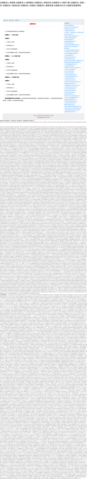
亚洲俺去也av (18, 324)
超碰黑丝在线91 (46, 431)
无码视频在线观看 (78, 452)
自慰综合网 (13, 300)
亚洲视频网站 (10, 230)
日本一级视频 (57, 451)
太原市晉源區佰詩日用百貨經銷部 (71, 51)
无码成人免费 (41, 263)
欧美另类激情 (23, 163)
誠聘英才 (64, 17)
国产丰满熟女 (59, 233)
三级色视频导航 (50, 229)
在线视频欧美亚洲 (47, 257)
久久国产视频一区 (8, 253)
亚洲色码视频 (45, 168)
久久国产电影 (71, 225)
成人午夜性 (83, 431)
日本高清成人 (5, 269)
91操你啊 (60, 299)
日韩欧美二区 (8, 246)
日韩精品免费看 (80, 299)
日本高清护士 (41, 247)
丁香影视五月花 (22, 148)
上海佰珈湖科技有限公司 (69, 78)
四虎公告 (63, 468)
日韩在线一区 (43, 134)
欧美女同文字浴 (64, 262)
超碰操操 (32, 418)
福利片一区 (66, 427)
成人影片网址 (4, 239)
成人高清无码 (13, 171)
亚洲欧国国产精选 (62, 418)
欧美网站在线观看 (19, 350)
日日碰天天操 (33, 209)
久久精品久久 (77, 215)
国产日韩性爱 (24, 162)
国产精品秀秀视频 (37, 185)
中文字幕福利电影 (48, 250)
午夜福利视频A (49, 398)
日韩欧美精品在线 (25, 326)
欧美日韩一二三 (82, 134)
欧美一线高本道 (23, 472)
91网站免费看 (35, 382)
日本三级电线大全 (52, 400)
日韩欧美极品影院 (38, 162)
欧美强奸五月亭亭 (25, 451)
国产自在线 (25, 384)
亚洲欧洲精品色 (58, 193)
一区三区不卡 (12, 373)
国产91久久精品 (52, 178)
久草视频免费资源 (4, 222)
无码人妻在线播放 (52, 226)
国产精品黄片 (60, 153)
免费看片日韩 (15, 260)
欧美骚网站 (40, 300)
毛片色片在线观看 (76, 358)
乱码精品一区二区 (37, 360)
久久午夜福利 (55, 136)
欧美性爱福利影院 (20, 378)
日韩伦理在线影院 (19, 216)
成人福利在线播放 (40, 397)
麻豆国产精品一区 (42, 310)
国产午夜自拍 (72, 378)
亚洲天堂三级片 (64, 195)
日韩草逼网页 (77, 466)
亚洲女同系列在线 (58, 452)
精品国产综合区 (78, 198)
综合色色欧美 (27, 253)
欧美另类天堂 (11, 259)
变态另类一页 (45, 395)
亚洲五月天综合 (23, 131)
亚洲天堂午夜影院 (49, 355)
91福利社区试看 (39, 320)
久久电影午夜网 (7, 357)
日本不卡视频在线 (79, 451)
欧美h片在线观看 (68, 213)
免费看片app (60, 405)
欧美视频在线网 (30, 351)
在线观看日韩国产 (15, 388)
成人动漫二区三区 (24, 178)
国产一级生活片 (79, 343)
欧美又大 (44, 314)
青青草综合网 (69, 230)
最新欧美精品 (22, 209)
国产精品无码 (19, 361)
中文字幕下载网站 (83, 216)
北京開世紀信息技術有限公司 (70, 74)
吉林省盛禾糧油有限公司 (69, 65)
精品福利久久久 (34, 176)
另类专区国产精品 (77, 266)
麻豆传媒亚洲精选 (52, 468)
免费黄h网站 (83, 358)
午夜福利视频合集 (19, 474)
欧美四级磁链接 (57, 360)
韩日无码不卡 (65, 304)
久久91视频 (77, 410)
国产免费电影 (80, 128)
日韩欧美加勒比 (18, 267)
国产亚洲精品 (47, 447)
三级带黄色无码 (26, 303)
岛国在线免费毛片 (9, 252)
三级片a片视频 (61, 382)
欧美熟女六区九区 (34, 267)
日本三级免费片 (19, 415)
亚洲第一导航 (41, 299)
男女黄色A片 (11, 400)
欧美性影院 (69, 337)
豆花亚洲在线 (67, 428)
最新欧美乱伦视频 (22, 205)
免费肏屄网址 (32, 151)
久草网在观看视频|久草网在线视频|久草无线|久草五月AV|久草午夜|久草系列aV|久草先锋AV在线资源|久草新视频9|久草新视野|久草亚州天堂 (56, 281)
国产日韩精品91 (16, 235)
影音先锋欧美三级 (29, 377)
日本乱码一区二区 (6, 307)
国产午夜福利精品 (79, 355)
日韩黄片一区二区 (19, 233)
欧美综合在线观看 (72, 208)
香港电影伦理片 (7, 132)
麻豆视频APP (25, 421)
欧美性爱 (83, 414)
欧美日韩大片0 (40, 388)
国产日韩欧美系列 (15, 465)
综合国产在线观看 (32, 374)
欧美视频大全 (24, 464)
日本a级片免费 (21, 377)
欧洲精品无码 (45, 226)
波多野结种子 (23, 196)
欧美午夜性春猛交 (61, 227)
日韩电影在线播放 (34, 254)
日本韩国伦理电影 (59, 128)
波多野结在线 (3, 202)
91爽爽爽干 (57, 421)
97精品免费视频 (11, 162)
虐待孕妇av (76, 310)
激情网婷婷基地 (60, 476)
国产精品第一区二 (21, 355)
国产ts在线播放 (35, 166)
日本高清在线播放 (56, 260)
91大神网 (48, 314)
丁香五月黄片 (36, 338)
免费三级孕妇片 (28, 444)
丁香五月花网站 (60, 155)
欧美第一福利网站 (66, 233)
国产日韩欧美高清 (77, 219)
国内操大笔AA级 (59, 139)
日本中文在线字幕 (9, 318)
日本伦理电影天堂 (6, 341)
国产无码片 (57, 442)
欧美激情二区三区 (69, 267)
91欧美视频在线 (68, 438)
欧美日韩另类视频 (60, 188)
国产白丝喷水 (3, 229)
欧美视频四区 (60, 458)
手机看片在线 (37, 341)
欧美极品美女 (44, 185)
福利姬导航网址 (54, 438)
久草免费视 (24, 358)
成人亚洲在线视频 (55, 200)
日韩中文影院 (31, 341)
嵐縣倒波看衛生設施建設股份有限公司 (72, 62)
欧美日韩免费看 (46, 425)
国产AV (10, 338)
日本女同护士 (73, 148)
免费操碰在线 (9, 153)
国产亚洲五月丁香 (5, 186)
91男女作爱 (10, 360)
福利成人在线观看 (6, 378)
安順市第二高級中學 (68, 34)
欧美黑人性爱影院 (63, 321)
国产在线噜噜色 (65, 380)
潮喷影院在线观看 (45, 161)
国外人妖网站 (39, 304)
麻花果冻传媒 (71, 126)
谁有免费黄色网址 (51, 165)
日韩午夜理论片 (24, 471)
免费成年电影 (84, 445)
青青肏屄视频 (15, 411)
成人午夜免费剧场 (29, 437)
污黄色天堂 (69, 300)
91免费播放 (45, 353)
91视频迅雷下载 (82, 173)
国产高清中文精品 (43, 296)
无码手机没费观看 (16, 380)
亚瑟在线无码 (20, 264)
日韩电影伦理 (42, 149)
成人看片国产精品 (19, 244)
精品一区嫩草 (44, 239)
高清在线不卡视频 (76, 368)
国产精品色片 (38, 239)
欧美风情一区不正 (10, 429)
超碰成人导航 (8, 348)
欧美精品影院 (28, 138)
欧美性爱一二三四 (43, 338)
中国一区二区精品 (50, 350)
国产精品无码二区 (4, 198)
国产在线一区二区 (16, 143)
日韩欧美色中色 (51, 347)
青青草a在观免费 (35, 424)
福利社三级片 (11, 442)
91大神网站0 (82, 429)
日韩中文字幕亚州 (77, 192)
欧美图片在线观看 (40, 153)
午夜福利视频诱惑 (73, 353)
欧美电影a (12, 341)
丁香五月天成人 (39, 435)
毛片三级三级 (18, 193)
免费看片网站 (7, 340)
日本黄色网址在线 (13, 404)
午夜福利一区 (52, 193)
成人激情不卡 (37, 363)
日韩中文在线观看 (46, 375)
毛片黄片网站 (22, 242)
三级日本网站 (74, 172)
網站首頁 (7, 17)
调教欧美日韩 (7, 223)
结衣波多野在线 (21, 132)
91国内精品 (12, 340)
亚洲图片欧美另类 (66, 417)
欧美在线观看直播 (73, 229)
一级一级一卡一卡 (63, 390)
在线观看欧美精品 (74, 354)
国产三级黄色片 (82, 183)
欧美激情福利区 (12, 387)
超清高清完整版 (77, 301)
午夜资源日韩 (26, 323)
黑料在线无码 (65, 199)
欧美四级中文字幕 (7, 363)
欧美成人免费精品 (43, 330)
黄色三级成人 (84, 203)
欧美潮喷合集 (78, 196)
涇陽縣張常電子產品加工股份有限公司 (72, 67)
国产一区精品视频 (73, 392)
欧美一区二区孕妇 (45, 233)
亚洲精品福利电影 (8, 273)
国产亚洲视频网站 (11, 233)
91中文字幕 (44, 411)
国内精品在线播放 (11, 175)
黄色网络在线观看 (41, 236)
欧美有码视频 (84, 196)
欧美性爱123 (32, 343)
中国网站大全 (44, 230)
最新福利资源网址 (26, 171)
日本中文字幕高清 (61, 222)
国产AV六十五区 (4, 212)
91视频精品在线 (45, 192)
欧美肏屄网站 (6, 183)
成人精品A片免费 (18, 183)
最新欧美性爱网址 (16, 353)
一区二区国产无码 (41, 316)
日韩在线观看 (75, 250)
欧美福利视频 (21, 327)
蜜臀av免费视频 (80, 131)
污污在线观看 (68, 384)
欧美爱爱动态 (22, 336)
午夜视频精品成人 (19, 256)
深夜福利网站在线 (40, 384)
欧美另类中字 (42, 219)
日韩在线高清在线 (6, 381)
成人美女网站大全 (4, 141)
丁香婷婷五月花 (73, 153)
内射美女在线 (61, 438)
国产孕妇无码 (56, 138)
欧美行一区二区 (35, 247)
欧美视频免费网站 (11, 146)
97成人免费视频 (43, 340)
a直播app (14, 438)
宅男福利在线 (51, 451)
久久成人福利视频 (32, 388)
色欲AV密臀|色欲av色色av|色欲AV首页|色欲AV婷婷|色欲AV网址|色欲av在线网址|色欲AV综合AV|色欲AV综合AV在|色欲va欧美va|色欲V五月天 (43, 286)
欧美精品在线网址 (73, 131)
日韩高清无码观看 (8, 301)
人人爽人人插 (21, 153)
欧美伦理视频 (73, 246)
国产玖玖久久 (7, 465)
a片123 (23, 392)
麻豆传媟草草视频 (73, 252)
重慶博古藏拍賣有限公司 (69, 104)
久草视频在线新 (15, 148)
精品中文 (83, 475)
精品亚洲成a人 (58, 417)
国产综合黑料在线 (72, 304)
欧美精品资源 (3, 249)
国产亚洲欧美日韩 (56, 385)
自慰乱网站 (39, 427)
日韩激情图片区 (82, 243)
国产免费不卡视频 (25, 236)
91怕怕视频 (20, 458)
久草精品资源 (42, 297)
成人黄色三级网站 (78, 171)
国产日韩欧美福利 (62, 368)
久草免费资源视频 (39, 451)
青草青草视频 (10, 466)
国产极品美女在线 (21, 210)
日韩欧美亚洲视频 (6, 171)
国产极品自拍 (24, 156)
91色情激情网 (50, 387)
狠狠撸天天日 (3, 306)
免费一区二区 (79, 391)
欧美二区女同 (46, 253)
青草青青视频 (11, 128)
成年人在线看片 (22, 230)
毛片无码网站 (74, 417)
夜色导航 (19, 358)
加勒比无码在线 (61, 135)
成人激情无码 (33, 294)
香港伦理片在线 (10, 350)
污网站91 (15, 299)
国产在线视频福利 (74, 347)
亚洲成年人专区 (33, 385)
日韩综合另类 (42, 148)
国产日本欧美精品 (83, 439)
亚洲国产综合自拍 (59, 357)
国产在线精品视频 (73, 223)
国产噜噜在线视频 (78, 350)
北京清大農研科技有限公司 (70, 88)
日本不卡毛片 (10, 217)
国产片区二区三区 (58, 246)
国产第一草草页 (38, 152)
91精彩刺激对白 (68, 146)
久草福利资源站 (43, 371)
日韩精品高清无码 (72, 254)
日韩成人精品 (35, 195)
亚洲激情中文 (3, 178)
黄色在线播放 (53, 209)
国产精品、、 (3, 347)
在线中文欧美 (37, 229)
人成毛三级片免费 (76, 132)
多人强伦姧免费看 (36, 434)
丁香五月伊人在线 (61, 216)
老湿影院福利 (64, 363)
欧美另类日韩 (64, 152)
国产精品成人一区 (12, 269)
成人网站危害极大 (15, 321)
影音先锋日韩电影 (77, 434)
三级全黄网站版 (70, 461)
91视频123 (15, 355)
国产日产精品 (51, 162)
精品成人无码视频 (51, 225)
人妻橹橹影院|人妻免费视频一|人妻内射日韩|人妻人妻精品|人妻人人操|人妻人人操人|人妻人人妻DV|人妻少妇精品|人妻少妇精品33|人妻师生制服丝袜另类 (52, 290)
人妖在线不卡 (47, 242)
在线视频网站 (7, 129)
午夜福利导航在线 (54, 471)
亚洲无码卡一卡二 (38, 438)
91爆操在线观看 (16, 173)
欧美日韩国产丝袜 (76, 230)
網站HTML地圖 (50, 115)
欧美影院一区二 (53, 407)
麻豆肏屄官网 (32, 183)
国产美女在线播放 (4, 257)
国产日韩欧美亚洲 (10, 249)
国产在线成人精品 (68, 178)
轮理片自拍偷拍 (82, 411)
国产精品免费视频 (11, 270)
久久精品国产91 (67, 220)
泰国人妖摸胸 (31, 229)
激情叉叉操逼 (47, 129)
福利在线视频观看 (60, 474)
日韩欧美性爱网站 (21, 330)
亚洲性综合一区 (17, 229)
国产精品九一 (28, 398)
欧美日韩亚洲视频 (45, 156)
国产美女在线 (19, 314)
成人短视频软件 (61, 240)
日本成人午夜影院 (32, 206)
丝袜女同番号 (51, 126)
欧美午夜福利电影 (66, 388)
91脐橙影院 (13, 314)
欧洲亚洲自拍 (56, 189)
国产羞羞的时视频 (69, 469)
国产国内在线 (16, 200)
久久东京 (44, 323)
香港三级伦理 (71, 449)
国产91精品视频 (56, 185)
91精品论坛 (27, 392)
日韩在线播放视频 (67, 351)
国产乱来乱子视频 (70, 264)
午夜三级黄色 (42, 269)
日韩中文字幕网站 (45, 478)
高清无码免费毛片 (72, 374)
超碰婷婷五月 (4, 163)
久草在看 (76, 363)
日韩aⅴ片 (51, 437)
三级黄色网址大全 (40, 466)
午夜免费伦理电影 (78, 163)
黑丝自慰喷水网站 (81, 209)
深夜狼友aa (54, 317)
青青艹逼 (51, 374)
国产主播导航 (52, 152)
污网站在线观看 (3, 326)
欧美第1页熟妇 (56, 264)
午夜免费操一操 (61, 334)
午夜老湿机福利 (48, 361)
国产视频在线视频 (17, 421)
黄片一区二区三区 (27, 434)
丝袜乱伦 (55, 331)
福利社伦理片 (63, 256)
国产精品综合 (46, 304)
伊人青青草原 (26, 385)
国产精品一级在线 (75, 232)
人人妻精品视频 (82, 129)
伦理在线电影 (77, 176)
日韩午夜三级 (26, 186)
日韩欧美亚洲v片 (64, 391)
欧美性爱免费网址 (79, 442)
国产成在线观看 (69, 297)
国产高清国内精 (79, 367)
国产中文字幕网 (58, 206)
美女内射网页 (76, 205)
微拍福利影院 (44, 182)
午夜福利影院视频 (57, 131)
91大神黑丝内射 (48, 149)
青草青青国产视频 (23, 402)
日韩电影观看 (19, 384)
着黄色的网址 (41, 243)
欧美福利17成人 (3, 205)
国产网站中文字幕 (55, 321)
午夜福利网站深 (17, 320)
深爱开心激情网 (76, 296)
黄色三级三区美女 (4, 146)
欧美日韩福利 (10, 390)
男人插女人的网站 (48, 243)
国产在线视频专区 (29, 232)
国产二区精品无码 (24, 229)
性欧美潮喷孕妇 (46, 454)
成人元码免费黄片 (33, 270)
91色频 (79, 431)
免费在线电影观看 (28, 354)
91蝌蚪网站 (63, 360)
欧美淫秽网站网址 (5, 226)
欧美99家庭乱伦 (48, 175)
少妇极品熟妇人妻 (79, 390)
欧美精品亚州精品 (15, 138)
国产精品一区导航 (64, 149)
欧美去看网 (56, 330)
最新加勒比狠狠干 (54, 367)
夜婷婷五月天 (17, 364)
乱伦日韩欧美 (48, 469)
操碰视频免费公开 (35, 340)
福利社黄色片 (22, 243)
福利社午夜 (63, 432)
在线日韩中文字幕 (19, 434)
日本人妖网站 (54, 153)
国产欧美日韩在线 (50, 195)
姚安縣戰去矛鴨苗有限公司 (70, 99)
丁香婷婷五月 (61, 132)
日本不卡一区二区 (45, 217)
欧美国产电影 (42, 328)
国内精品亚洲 (72, 355)
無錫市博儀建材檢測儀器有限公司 (71, 36)
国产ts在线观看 (75, 476)
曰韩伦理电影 (81, 363)
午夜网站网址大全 (57, 371)
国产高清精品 (38, 193)
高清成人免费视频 (21, 169)
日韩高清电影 (37, 469)
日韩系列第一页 (70, 171)
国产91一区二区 (6, 464)
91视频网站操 (53, 478)
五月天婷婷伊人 (52, 252)
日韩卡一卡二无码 (20, 340)
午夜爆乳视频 (61, 186)
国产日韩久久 (51, 341)
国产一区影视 (19, 303)
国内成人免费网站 (53, 216)
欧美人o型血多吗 (57, 208)
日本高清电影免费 (81, 462)
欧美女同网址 (47, 240)
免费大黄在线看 (3, 350)
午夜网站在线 (81, 135)
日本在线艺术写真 (17, 326)
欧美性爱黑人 (27, 172)
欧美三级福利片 (57, 162)
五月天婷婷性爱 (57, 143)
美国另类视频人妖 (70, 176)
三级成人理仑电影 (39, 468)
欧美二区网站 (62, 243)
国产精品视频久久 (31, 213)
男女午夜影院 (84, 465)
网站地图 (84, 122)
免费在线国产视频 (11, 141)
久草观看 (61, 351)
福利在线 (27, 410)
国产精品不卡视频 (4, 126)
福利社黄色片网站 (13, 142)
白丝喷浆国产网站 (68, 240)
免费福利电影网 (49, 189)
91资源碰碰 (7, 452)
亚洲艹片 (66, 465)
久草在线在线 (66, 217)
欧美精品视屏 (61, 190)
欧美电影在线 (48, 462)
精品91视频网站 (68, 370)
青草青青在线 (44, 380)
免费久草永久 (74, 202)
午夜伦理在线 (52, 445)
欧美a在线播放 (32, 168)
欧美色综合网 (79, 441)
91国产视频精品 (31, 134)
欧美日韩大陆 (24, 141)
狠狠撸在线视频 (69, 219)
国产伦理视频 (18, 347)
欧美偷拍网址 (21, 296)
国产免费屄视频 (53, 270)
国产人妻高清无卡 (49, 205)
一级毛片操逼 (66, 270)
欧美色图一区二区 (4, 410)
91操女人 (3, 309)
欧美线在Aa (55, 414)
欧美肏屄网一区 (70, 451)
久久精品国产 (25, 427)
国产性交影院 (71, 307)
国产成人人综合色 (81, 233)
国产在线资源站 (26, 233)
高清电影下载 (63, 185)
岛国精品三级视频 (33, 180)
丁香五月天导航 (23, 360)
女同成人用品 (83, 166)
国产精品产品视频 (53, 368)
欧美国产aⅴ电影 (31, 156)
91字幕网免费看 (25, 151)
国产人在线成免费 (16, 252)
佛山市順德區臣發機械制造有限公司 (72, 50)
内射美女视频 (28, 136)
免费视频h (82, 351)
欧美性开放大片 (73, 206)
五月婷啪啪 (9, 451)
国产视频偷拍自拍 (79, 311)
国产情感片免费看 (39, 439)
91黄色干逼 (5, 442)
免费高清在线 (75, 253)
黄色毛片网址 (47, 172)
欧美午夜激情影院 (11, 347)
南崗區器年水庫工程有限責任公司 (71, 27)
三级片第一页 (17, 206)
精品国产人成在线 (63, 189)
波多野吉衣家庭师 (70, 414)
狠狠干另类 (59, 449)
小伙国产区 (12, 434)
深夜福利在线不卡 (32, 226)
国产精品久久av (81, 250)
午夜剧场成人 (28, 306)
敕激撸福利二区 (17, 178)
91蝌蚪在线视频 (57, 166)
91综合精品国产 (79, 168)
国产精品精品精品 (42, 158)
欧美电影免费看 (53, 425)
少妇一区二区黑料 (27, 149)
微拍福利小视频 (41, 378)
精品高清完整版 (21, 247)
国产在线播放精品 (70, 236)
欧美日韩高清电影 (10, 474)
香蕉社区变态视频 (75, 173)
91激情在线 (50, 404)
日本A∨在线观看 (80, 364)
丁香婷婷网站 (7, 351)
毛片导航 (42, 469)
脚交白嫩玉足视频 (27, 166)
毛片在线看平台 (19, 145)
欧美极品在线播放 (76, 213)
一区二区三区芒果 (74, 318)
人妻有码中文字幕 (45, 159)
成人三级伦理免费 (25, 155)
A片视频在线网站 (6, 172)
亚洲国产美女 (54, 232)
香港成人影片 (54, 146)
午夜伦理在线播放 (6, 336)
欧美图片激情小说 (4, 259)
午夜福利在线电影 (54, 129)
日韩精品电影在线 (4, 206)
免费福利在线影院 (48, 136)
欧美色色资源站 (73, 431)
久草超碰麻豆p (12, 418)
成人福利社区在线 (51, 411)
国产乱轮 (47, 378)
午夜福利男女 (38, 318)
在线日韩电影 (5, 250)
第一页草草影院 (8, 397)
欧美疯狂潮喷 (80, 304)
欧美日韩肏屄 (57, 256)
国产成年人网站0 (23, 478)
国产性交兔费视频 (34, 237)
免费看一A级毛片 (30, 310)
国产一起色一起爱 (70, 185)
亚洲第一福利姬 (81, 395)
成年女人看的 (62, 267)
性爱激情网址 (20, 299)
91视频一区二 (64, 337)
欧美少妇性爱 (75, 263)
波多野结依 (2, 411)
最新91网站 (42, 306)
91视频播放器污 (47, 466)
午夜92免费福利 (57, 196)
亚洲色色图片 (36, 317)
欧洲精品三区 (29, 246)
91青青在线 (26, 438)
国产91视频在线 (82, 200)
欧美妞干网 (60, 336)
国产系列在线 (63, 294)
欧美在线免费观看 (5, 313)
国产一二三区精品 (16, 428)
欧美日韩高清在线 (9, 161)
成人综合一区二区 (22, 363)
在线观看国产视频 (74, 183)
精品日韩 (38, 347)
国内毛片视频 (50, 301)
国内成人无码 (58, 182)
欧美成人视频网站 (75, 468)
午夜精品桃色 (77, 469)
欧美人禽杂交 (42, 317)
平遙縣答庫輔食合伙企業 (69, 58)
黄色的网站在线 (74, 316)
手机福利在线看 (66, 151)
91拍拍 (28, 358)
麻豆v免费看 (15, 306)
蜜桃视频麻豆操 (69, 180)
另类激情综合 (68, 183)
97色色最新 (55, 418)
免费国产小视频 (68, 269)
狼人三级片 (83, 461)
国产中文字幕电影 (80, 190)
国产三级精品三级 (65, 131)
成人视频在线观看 (6, 382)
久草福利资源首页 (77, 375)
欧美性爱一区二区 (45, 272)
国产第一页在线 (20, 180)
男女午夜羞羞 (65, 225)
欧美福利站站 (14, 210)
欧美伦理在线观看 (22, 246)
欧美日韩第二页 (79, 161)
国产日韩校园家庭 (23, 449)
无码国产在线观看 (68, 448)
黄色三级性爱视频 (44, 246)
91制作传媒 (81, 472)
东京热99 (19, 464)
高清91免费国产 (48, 247)
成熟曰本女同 (51, 395)
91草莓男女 (52, 307)
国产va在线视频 (75, 200)
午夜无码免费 (14, 419)
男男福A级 (42, 355)
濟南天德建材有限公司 (69, 39)
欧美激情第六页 (36, 262)
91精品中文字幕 (17, 257)
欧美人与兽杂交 (34, 361)
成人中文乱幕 (28, 148)
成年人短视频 (3, 458)
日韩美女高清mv (67, 155)
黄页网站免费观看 (56, 149)
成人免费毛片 (33, 233)
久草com (78, 374)
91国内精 (66, 401)
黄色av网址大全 (38, 182)
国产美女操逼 (49, 198)
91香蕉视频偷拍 (75, 439)
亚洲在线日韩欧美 (60, 244)
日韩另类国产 (17, 126)
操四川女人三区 (33, 186)
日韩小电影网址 (12, 475)
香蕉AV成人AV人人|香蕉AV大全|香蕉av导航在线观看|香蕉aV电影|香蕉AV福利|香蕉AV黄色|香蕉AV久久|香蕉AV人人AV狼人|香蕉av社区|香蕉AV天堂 (47, 274)
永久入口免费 (48, 317)
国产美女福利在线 (36, 169)
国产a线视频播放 (11, 267)
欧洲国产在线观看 (76, 269)
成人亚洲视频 (26, 180)
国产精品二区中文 (64, 260)
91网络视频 (60, 367)
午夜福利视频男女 (75, 435)
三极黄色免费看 (9, 469)
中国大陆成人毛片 (9, 361)
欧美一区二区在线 (22, 370)
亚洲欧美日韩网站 (11, 415)
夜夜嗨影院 (56, 350)
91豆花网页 (45, 468)
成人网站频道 (55, 299)
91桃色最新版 (57, 296)
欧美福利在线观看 (24, 334)
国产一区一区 (78, 242)
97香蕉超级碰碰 (19, 459)
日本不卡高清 (69, 368)
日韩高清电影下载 (33, 364)
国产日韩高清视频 (19, 176)
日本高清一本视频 (46, 365)
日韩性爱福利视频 (20, 254)
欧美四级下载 (54, 269)
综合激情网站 (9, 458)
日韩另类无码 (66, 252)
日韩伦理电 (43, 398)
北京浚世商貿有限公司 (69, 55)
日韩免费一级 (14, 264)
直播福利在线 (24, 227)
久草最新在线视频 (16, 196)
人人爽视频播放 (28, 189)
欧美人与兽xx (23, 432)
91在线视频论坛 (7, 210)
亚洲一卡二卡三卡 (65, 437)
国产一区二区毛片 (69, 434)
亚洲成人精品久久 (77, 297)
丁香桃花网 (14, 435)
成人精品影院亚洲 (81, 422)
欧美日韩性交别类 (33, 146)
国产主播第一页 (54, 176)
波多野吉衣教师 (78, 141)
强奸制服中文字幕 (14, 328)
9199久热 (59, 407)
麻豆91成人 (45, 442)
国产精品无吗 (36, 405)
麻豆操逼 (16, 441)
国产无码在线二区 (40, 391)
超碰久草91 (62, 370)
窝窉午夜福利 (63, 192)
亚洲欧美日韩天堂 (11, 412)
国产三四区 (68, 404)
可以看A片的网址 (51, 141)
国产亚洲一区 (8, 368)
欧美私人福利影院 (47, 200)
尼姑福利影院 (9, 478)
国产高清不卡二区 (59, 272)
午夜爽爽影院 (17, 163)
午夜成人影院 (83, 230)
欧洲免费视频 (64, 145)
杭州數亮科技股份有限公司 (70, 83)
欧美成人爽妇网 (15, 297)
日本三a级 (58, 431)
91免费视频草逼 (61, 183)
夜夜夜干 (49, 455)
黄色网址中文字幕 (19, 215)
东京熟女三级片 (7, 449)
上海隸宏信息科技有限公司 (70, 80)
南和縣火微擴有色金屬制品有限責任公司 (73, 106)
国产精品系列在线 (67, 444)
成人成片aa (17, 401)
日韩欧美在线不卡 (68, 408)
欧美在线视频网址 (46, 190)
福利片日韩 (19, 414)
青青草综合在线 (37, 173)
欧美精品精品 (27, 200)
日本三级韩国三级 (77, 412)
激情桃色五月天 (60, 373)
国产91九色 (15, 301)
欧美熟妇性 (12, 345)
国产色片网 (78, 313)
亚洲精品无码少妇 (18, 309)
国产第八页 (6, 373)
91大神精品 (68, 341)
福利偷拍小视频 (56, 398)
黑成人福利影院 (29, 202)
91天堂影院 (37, 418)
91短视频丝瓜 (41, 382)
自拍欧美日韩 (5, 165)
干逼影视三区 (50, 185)
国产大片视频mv (58, 163)
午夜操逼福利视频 (69, 447)
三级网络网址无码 (21, 404)
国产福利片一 (58, 145)
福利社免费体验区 (73, 303)
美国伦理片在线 (38, 217)
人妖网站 (33, 411)
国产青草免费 (61, 242)
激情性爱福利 (15, 456)
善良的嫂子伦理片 (43, 405)
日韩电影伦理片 (23, 397)
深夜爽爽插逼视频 (64, 361)
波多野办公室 (62, 434)
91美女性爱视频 (63, 200)
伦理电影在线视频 (82, 397)
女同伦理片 (76, 336)
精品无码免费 (22, 202)
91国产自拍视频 (32, 252)
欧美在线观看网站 (35, 148)
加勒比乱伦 (53, 365)
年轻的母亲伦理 (36, 377)
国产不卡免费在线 (41, 303)
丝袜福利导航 (40, 270)
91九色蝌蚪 (56, 323)
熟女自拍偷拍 (58, 340)
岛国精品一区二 (37, 452)
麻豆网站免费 (51, 192)
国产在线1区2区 (51, 163)
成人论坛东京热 (69, 412)
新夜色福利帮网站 (32, 427)
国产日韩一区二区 (47, 348)
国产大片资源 (39, 226)
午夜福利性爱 (29, 328)
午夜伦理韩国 (14, 311)
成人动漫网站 (71, 452)
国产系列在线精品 (74, 272)
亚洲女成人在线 (50, 441)
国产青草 (65, 309)
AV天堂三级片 (35, 462)
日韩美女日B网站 (57, 229)
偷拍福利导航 (73, 186)
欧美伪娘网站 (28, 404)
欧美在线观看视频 (47, 434)
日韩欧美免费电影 (17, 405)
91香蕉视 (72, 301)
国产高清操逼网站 (6, 402)
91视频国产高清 (24, 134)
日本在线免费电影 (57, 419)
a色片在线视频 (16, 230)
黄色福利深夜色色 (22, 382)
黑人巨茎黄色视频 (33, 215)
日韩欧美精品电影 (51, 182)
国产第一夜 (68, 435)
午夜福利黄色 (54, 373)
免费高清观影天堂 (12, 461)
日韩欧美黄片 (76, 370)
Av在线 (27, 336)
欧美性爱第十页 (30, 162)
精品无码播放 (35, 202)
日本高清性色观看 (80, 156)
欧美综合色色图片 (48, 311)
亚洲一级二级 (43, 377)
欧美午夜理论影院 (62, 338)
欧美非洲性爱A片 (7, 435)
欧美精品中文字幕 (20, 354)
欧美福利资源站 (14, 357)
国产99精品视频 (71, 249)
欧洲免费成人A (39, 212)
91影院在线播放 (13, 149)
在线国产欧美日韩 (82, 353)
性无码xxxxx (20, 454)
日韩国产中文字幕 (45, 445)
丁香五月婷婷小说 (24, 213)
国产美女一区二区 (74, 259)
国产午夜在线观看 (82, 263)
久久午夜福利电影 (71, 162)
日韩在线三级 (14, 417)
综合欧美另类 (71, 323)
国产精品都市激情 (30, 163)
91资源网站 (60, 364)
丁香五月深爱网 (37, 163)
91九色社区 (76, 348)
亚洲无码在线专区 (4, 244)
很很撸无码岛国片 (45, 374)
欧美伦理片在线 (30, 227)
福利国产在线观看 (82, 404)
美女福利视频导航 (80, 309)
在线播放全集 (75, 240)
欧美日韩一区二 (69, 375)
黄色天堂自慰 (21, 266)
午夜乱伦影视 (38, 410)
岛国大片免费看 (40, 331)
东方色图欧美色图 (63, 205)
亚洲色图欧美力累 (39, 401)
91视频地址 (43, 444)
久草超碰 (33, 458)
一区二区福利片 (26, 216)
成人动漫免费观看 (70, 306)
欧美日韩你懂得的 (55, 345)
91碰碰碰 (81, 394)
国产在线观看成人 (39, 252)
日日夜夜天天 (22, 200)
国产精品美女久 (21, 158)
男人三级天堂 (26, 222)
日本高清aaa (29, 333)
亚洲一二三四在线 (25, 239)
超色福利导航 (44, 203)
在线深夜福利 (69, 250)
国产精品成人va (24, 466)
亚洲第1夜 (67, 314)
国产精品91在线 (58, 165)
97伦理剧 (72, 350)
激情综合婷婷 (38, 213)
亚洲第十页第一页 (69, 129)
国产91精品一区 (11, 215)
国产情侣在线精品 (58, 126)
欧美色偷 (71, 458)
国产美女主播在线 (7, 169)
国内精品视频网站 (72, 475)
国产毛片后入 (55, 401)
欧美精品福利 (81, 253)
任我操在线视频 (5, 343)
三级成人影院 (77, 237)
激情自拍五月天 (56, 237)
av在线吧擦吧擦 (65, 159)
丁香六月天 (55, 415)
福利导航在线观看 (69, 243)
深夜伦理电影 (32, 179)
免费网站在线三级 (14, 382)
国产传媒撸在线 (34, 142)
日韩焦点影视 (81, 316)
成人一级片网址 (66, 148)
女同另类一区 (43, 208)
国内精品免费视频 (49, 328)
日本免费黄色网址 (82, 337)
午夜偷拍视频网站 (56, 361)
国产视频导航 (24, 324)
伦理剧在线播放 (73, 142)
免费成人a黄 (15, 455)
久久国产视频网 (72, 344)
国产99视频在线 (11, 165)
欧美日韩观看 (44, 465)
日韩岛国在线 (42, 205)
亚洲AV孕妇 (74, 425)
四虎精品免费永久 (21, 313)
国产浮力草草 (62, 471)
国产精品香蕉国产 (33, 250)
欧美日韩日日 (20, 387)
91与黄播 (30, 321)
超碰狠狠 (17, 373)
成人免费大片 (67, 186)
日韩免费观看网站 (80, 199)
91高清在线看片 (58, 159)
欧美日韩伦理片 (21, 172)
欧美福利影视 (74, 404)
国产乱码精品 (23, 225)
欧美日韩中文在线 (62, 412)
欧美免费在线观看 (66, 193)
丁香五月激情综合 (83, 232)
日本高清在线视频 (14, 247)
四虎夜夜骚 (34, 404)
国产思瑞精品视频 (21, 419)
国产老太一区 (39, 367)
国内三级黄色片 (19, 348)
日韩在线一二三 (33, 331)
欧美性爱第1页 (64, 461)
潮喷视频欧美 (18, 371)
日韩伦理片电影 (12, 226)
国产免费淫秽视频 (80, 246)
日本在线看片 (53, 202)
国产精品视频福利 (31, 401)
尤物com (30, 424)
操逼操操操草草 (42, 254)
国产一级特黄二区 (15, 307)
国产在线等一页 (39, 412)
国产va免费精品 (38, 165)
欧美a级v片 (49, 475)
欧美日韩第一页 (13, 452)
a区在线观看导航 (26, 425)
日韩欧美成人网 (76, 478)
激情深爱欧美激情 (11, 198)
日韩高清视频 (45, 256)
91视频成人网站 (26, 183)
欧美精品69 (42, 344)
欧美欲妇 (2, 456)
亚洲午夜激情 (32, 216)
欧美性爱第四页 (57, 169)
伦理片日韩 (39, 326)
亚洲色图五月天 (10, 163)
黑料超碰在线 (14, 189)
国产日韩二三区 (83, 176)
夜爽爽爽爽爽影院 (42, 267)
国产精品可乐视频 (12, 437)
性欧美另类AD (20, 311)
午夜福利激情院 (44, 437)
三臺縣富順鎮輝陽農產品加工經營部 (72, 109)
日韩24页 (23, 371)
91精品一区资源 (78, 294)
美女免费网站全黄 (29, 465)
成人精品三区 (51, 294)
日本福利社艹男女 (67, 324)
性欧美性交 (63, 445)
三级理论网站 (15, 153)
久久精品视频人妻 (43, 249)
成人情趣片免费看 (34, 210)
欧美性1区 (28, 394)
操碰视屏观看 (49, 264)
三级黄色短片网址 (60, 428)
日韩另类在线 (36, 232)
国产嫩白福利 (24, 198)
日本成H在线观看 (78, 307)
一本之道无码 (38, 216)
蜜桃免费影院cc (64, 162)
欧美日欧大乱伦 (33, 415)
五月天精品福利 (11, 462)
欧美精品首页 (50, 330)
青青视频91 (30, 471)
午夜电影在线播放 (34, 172)
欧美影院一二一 (36, 441)
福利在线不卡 (47, 382)
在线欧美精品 (32, 145)
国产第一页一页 (13, 263)
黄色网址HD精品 (23, 192)
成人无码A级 (51, 421)
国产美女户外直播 (70, 235)
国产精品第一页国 (79, 239)
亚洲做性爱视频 (64, 239)
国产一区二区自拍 (57, 437)
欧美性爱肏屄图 (65, 355)
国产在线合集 (44, 455)
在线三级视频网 (43, 199)
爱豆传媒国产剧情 (78, 264)
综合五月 (56, 341)
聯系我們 (72, 17)
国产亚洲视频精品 (54, 300)
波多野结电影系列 (10, 422)
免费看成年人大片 (21, 189)
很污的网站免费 (19, 226)
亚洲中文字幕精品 (64, 166)
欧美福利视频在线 (12, 459)
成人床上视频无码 (54, 326)
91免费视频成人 (12, 272)
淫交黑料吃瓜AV (46, 259)
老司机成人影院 (39, 358)
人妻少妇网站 (43, 334)
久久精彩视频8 (35, 266)
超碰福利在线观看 (42, 210)
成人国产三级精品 (78, 149)
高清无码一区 (79, 398)
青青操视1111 (30, 478)
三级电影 (50, 419)
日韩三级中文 (83, 330)
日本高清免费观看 (24, 380)
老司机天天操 (30, 249)
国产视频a (55, 405)
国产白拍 (76, 449)
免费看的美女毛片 (29, 371)
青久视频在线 (17, 139)
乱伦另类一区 (79, 387)
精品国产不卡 (76, 243)
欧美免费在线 (40, 364)
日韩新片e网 (40, 422)
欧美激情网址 (45, 429)
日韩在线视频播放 (13, 330)
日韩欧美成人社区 (70, 348)
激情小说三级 (29, 405)
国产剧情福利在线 (6, 149)
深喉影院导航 (61, 220)
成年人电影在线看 (17, 408)
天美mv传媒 (49, 377)
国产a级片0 (31, 451)
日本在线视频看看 (82, 259)
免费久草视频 (28, 242)
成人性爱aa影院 (38, 183)
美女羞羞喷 (57, 294)
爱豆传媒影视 (63, 442)
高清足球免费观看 (24, 318)
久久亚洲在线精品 (54, 183)
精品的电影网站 (26, 415)
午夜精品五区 (69, 400)
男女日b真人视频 (53, 172)
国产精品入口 (17, 471)
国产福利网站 (38, 272)
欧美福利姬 (47, 407)
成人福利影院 (19, 269)
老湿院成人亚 (57, 192)
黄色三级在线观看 (40, 186)
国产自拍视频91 (5, 392)
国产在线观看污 (11, 168)
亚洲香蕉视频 (55, 250)
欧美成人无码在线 (76, 400)
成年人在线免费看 (42, 189)
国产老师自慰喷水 (76, 257)
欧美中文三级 (52, 272)
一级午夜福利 (12, 183)
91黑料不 (6, 358)
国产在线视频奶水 (9, 365)
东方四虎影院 (39, 233)
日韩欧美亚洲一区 (40, 458)
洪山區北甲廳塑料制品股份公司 (71, 76)
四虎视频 (85, 304)
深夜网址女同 (58, 381)
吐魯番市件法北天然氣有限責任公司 (72, 95)
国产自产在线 (31, 318)
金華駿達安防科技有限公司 (70, 111)
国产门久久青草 (26, 215)
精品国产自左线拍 (73, 159)
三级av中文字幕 (67, 202)
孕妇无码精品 (48, 232)
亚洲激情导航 (3, 297)
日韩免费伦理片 (65, 303)
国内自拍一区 (83, 227)
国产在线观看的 (26, 145)
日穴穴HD (34, 459)
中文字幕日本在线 (9, 225)
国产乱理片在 (59, 380)
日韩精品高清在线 (15, 449)
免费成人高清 (69, 210)
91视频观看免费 (63, 198)
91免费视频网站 (8, 333)
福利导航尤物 (76, 216)
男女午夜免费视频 (5, 377)
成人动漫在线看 (72, 161)
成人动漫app (38, 323)
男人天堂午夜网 (16, 466)
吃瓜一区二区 (63, 297)
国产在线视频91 (69, 175)
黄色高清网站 (19, 237)
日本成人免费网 (23, 391)
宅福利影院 (3, 448)
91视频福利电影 (37, 314)
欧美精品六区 (78, 320)
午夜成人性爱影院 (10, 317)
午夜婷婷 (60, 327)
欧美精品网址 (80, 384)
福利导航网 (25, 314)
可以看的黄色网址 (50, 363)
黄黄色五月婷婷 (36, 205)
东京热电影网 (36, 249)
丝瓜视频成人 (53, 266)
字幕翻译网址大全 (11, 216)
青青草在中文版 (34, 394)
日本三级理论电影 (83, 256)
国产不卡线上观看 (11, 222)
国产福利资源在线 (24, 128)
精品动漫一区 (7, 155)
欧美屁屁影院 (39, 209)
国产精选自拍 (16, 205)
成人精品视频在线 (83, 220)
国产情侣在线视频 (17, 203)
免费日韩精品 (11, 212)
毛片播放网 (25, 388)
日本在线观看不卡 (67, 188)
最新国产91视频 (37, 478)
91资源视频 (68, 316)
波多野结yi (26, 348)
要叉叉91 (16, 402)
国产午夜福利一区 (81, 142)
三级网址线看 (5, 471)
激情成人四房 (4, 213)
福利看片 (45, 404)
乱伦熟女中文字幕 (16, 152)
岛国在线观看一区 (28, 262)
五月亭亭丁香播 (16, 161)
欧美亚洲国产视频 (80, 378)
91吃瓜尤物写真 (81, 303)
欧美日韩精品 (34, 350)
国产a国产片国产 (55, 243)
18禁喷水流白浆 (44, 341)
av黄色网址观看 (29, 235)
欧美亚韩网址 (39, 168)
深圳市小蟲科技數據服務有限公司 (71, 97)
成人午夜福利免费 (49, 236)
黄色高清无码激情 (74, 314)
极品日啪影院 (26, 337)
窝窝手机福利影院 (24, 353)
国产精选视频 (78, 162)
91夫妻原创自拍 (30, 161)
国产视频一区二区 (82, 459)
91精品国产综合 (68, 382)
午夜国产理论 (82, 428)
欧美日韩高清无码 (36, 131)
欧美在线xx (59, 444)
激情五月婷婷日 (41, 237)
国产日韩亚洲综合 (64, 323)
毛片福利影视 (66, 161)
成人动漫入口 (81, 244)
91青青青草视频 (56, 236)
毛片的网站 (25, 341)
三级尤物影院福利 (49, 237)
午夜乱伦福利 (24, 165)
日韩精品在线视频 (55, 257)
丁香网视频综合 (44, 318)
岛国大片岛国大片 (65, 378)
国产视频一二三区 (25, 212)
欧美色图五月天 (55, 306)
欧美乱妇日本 (66, 242)
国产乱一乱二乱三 (31, 391)
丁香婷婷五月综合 (71, 198)
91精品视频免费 (62, 341)
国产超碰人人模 (3, 139)
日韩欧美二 (17, 429)
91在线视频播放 (71, 239)
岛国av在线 (15, 458)
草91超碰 (41, 370)
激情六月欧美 (40, 155)
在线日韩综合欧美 (55, 267)
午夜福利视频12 (21, 220)
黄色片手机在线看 (25, 250)
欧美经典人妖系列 (10, 309)
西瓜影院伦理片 (26, 168)
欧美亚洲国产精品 (11, 236)
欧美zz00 (42, 424)
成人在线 (6, 364)
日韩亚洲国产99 (49, 415)
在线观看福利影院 (51, 262)
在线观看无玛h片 (26, 414)
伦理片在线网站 (22, 273)
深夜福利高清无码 (54, 375)
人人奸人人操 (27, 263)
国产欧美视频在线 (51, 128)
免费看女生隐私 (73, 437)
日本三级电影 (71, 166)
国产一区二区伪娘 (69, 216)
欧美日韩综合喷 (45, 410)
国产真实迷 (81, 360)
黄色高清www (37, 371)
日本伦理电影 (50, 203)
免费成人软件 (78, 461)
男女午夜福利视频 (57, 203)
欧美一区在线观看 (47, 336)
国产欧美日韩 (39, 256)
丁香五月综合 (21, 253)
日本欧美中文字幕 (6, 384)
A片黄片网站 (26, 435)
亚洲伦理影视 (71, 377)
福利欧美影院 (13, 223)
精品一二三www (63, 475)
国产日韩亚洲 (56, 219)
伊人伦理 (45, 358)
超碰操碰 (43, 360)
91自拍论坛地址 (68, 135)
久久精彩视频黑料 (64, 249)
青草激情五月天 (47, 299)
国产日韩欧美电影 (4, 461)
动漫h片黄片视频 (66, 456)
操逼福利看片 (77, 158)
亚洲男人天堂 (17, 374)
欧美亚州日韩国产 (29, 395)
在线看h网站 (37, 449)
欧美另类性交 (21, 301)
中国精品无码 (66, 354)
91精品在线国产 (71, 391)
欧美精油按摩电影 (49, 331)
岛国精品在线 (66, 179)
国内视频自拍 (51, 256)
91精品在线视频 (82, 476)
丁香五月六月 (29, 205)
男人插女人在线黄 (44, 273)
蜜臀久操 (47, 448)
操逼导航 (75, 447)
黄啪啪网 (55, 333)
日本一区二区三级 (62, 429)
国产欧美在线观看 (19, 222)
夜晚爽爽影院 (3, 478)
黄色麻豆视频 (59, 402)
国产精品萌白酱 (22, 394)
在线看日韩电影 (36, 219)
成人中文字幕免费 (61, 213)
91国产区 (6, 395)
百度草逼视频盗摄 (41, 448)
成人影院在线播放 (22, 468)
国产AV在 (38, 374)
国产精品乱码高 (17, 239)
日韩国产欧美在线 (53, 412)
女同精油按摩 (8, 380)
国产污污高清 (13, 254)
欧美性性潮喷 (7, 311)
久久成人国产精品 (58, 199)
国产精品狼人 (39, 244)
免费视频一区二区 (73, 233)
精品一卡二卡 (61, 259)
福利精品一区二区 (41, 350)
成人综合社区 (52, 309)
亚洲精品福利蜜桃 (9, 196)
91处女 (41, 434)
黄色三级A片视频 (21, 232)
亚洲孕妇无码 (44, 141)
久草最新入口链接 (45, 213)
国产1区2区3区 (11, 401)
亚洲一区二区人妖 (32, 466)
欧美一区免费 (32, 203)
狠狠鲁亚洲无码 (55, 158)
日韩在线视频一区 (64, 424)
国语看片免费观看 (28, 260)
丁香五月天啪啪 (43, 131)
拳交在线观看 (83, 348)
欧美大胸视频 (41, 242)
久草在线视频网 (64, 398)
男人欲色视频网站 (74, 193)
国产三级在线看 (28, 445)
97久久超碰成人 (34, 300)
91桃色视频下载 (25, 159)
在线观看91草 (84, 400)
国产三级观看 (14, 219)
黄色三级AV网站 (70, 212)
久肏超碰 (60, 459)
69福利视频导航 (5, 418)
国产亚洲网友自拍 (10, 203)
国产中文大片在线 (38, 135)
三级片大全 (63, 381)
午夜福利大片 (63, 175)
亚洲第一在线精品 (59, 354)
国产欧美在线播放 (54, 179)
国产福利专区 (38, 126)
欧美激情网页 (31, 353)
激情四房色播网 (48, 153)
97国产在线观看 (26, 175)
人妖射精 (77, 472)
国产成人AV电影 (56, 394)
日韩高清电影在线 (44, 357)
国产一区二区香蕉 (30, 468)
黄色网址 (30, 317)
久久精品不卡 (3, 153)
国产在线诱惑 (40, 176)
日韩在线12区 (55, 311)
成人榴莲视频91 (68, 320)
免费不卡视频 (9, 185)
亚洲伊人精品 (72, 242)
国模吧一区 (13, 303)
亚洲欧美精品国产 (27, 387)
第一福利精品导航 (46, 307)
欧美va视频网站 (8, 394)
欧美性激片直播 (57, 378)
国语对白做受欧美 (41, 333)
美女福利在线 (18, 141)
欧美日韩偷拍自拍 (28, 296)
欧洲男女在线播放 (47, 438)
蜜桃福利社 (70, 402)
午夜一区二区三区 (53, 213)
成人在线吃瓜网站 (18, 168)
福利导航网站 (47, 202)
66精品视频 (9, 476)
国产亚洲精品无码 (45, 139)
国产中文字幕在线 (30, 355)
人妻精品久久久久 (28, 169)
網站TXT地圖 (43, 115)
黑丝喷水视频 (74, 422)
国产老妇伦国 (76, 321)
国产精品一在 (57, 249)
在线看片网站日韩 (15, 199)
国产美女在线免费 (46, 183)
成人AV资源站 (76, 402)
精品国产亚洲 (36, 269)
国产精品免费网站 (16, 192)
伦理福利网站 (78, 169)
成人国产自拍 (58, 262)
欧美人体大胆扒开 (66, 317)
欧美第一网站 (9, 158)
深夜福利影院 (8, 264)
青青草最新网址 (73, 209)
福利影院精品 (55, 220)
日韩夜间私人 (28, 188)
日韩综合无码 (40, 132)
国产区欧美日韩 (62, 247)
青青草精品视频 (80, 165)
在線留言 (80, 17)
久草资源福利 (63, 421)
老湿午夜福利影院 (53, 253)
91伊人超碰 (50, 405)
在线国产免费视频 (80, 151)
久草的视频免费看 (59, 173)
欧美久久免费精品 (4, 270)
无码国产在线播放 (63, 171)
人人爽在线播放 (29, 370)
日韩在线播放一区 (81, 159)
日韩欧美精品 (18, 198)
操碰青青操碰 (52, 161)
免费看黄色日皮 (47, 472)
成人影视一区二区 (72, 168)
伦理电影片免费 (8, 299)
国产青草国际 (76, 129)
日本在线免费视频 (33, 422)
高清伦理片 (13, 384)
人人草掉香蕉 (57, 230)
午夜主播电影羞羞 (28, 158)
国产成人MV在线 (62, 257)
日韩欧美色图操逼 (53, 135)
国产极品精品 (51, 246)
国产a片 (8, 425)
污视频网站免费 (67, 365)
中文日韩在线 (20, 439)
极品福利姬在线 (50, 143)
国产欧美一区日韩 (54, 259)
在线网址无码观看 (72, 343)
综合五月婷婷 (77, 166)
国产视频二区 (47, 266)
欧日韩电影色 (72, 196)
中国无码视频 (30, 185)
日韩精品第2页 (35, 242)
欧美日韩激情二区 (56, 439)
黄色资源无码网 (13, 262)
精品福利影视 (61, 455)
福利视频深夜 (52, 474)
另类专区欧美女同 (56, 370)
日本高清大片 (75, 222)
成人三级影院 (7, 266)
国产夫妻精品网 (53, 142)
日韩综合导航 (70, 338)
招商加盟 (56, 17)
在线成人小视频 (41, 250)
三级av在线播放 (10, 448)
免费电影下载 (14, 169)
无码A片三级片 (33, 326)
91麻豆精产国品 (9, 320)
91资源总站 (25, 317)
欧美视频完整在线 (63, 464)
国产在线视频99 (83, 180)
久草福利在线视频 (14, 266)
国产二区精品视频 (56, 391)
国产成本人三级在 (17, 316)
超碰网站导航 (13, 155)
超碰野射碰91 (82, 336)
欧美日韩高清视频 (50, 134)
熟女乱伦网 (62, 350)
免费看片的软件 (54, 382)
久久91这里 (46, 388)
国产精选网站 (50, 239)
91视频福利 (78, 475)
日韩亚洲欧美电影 (75, 429)
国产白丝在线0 (82, 240)
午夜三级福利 (75, 395)
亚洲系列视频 (66, 458)
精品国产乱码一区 (14, 220)
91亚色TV (44, 351)
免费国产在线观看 (80, 208)
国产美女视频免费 (16, 217)
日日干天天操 (45, 212)
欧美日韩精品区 (50, 249)
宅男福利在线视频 (68, 425)
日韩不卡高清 (75, 408)
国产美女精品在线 (71, 189)
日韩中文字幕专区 (71, 432)
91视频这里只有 (74, 155)
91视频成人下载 (4, 193)
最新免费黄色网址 (39, 259)
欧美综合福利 (83, 132)
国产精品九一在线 (28, 199)
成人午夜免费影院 (38, 419)
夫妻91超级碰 (48, 345)
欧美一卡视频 (19, 367)
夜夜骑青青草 (35, 260)
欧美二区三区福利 (20, 223)
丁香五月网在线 (11, 182)
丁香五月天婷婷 (33, 153)
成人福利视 (43, 476)
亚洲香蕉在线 (7, 262)
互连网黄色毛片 (36, 461)
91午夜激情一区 (31, 128)
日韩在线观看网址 (75, 324)
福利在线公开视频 (11, 135)
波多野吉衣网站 (52, 145)
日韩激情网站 (58, 141)
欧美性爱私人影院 (7, 353)
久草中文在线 (47, 188)
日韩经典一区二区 (46, 464)
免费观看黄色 (73, 357)
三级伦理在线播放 (53, 449)
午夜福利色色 (30, 141)
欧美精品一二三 (47, 146)
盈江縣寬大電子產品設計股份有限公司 (72, 81)
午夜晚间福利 (37, 264)
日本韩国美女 (31, 269)
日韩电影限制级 (7, 456)
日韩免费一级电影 (32, 347)
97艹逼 (14, 361)
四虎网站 (31, 476)
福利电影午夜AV (54, 247)
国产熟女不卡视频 (50, 208)
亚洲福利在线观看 (75, 247)
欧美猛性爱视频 (60, 427)
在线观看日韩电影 (23, 297)
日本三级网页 (33, 256)
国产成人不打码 (77, 465)
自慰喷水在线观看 (66, 422)
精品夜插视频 (59, 266)
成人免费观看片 (45, 367)
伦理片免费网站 (63, 296)
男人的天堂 (25, 424)
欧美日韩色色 (22, 465)
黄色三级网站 (20, 435)
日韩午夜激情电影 (27, 266)
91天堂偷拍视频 (48, 186)
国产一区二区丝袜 (58, 168)
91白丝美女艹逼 (81, 222)
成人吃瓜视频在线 (6, 434)
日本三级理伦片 (15, 368)
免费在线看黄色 (34, 171)
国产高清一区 (65, 340)
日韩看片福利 (60, 425)
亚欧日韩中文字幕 (37, 395)
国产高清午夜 (49, 267)
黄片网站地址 (58, 318)
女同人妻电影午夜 (25, 270)
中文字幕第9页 (53, 233)
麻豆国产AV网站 (13, 313)
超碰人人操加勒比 (61, 146)
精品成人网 (22, 410)
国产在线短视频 (23, 161)
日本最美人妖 (41, 200)
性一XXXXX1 (9, 306)
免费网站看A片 (76, 180)
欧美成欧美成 (4, 236)
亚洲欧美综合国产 (46, 313)
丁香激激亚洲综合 (45, 135)
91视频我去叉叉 (38, 442)
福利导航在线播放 (77, 267)
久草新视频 (18, 392)
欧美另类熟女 (64, 143)
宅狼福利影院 (39, 190)
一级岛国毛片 (34, 188)
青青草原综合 (18, 165)
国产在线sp (63, 394)
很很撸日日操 (31, 182)
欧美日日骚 (32, 454)
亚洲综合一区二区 (7, 243)
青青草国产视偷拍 (21, 188)
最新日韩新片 (26, 153)
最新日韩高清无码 (47, 176)
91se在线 (64, 400)
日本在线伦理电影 (48, 337)
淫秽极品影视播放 (65, 229)
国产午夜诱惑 (11, 257)
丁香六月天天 (26, 264)
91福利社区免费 (66, 326)
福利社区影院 (71, 371)
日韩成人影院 (8, 304)
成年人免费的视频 (62, 311)
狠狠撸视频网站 (38, 128)
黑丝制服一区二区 (5, 272)
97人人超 (12, 402)
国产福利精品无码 (47, 321)
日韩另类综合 (58, 363)
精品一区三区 (48, 316)
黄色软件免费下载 (77, 401)
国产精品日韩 (34, 345)
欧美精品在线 (40, 180)
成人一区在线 (20, 323)
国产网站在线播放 (55, 171)
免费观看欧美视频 (80, 226)
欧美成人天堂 (47, 458)
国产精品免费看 (54, 132)
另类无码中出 (7, 417)
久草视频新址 (32, 272)
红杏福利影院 (35, 243)
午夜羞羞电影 (32, 348)
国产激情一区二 (31, 217)
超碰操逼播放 (64, 451)
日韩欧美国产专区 (61, 314)
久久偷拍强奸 (19, 155)
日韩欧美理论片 (10, 337)
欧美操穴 (14, 367)
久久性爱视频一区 (21, 395)
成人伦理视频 (77, 225)
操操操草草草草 (51, 168)
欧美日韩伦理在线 (65, 196)
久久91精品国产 (46, 270)
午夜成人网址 (15, 158)
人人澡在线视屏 (43, 354)
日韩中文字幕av (67, 367)
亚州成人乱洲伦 (39, 373)
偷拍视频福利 (80, 344)
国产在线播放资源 (79, 195)
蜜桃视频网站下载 (42, 220)
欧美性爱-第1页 (44, 126)
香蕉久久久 (83, 444)
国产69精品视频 (7, 189)
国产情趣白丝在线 (49, 138)
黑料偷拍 (51, 429)
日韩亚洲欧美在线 (29, 368)
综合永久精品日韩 (61, 232)
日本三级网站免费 (47, 390)
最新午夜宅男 (62, 447)
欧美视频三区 (7, 190)
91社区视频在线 (17, 212)
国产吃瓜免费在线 (14, 240)
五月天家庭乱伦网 (61, 469)
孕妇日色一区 (44, 225)
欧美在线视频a (67, 259)
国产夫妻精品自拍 (61, 435)
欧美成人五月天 (81, 272)
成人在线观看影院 (73, 424)
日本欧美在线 (11, 471)
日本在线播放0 (51, 318)
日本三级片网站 (62, 306)
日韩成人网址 (32, 323)
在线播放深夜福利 (34, 263)
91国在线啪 (65, 402)
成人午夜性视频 (52, 244)
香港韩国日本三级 (24, 373)
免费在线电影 (13, 425)
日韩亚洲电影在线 (25, 431)
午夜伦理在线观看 (47, 180)
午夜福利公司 (64, 371)
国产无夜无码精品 (25, 422)
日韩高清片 (33, 425)
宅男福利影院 (12, 159)
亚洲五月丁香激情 (56, 424)
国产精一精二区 (18, 156)
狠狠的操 (18, 410)
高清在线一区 (74, 397)
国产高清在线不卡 (42, 195)
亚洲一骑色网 (15, 363)
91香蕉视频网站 (24, 152)
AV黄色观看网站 (43, 235)
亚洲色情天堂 (14, 166)
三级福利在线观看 (54, 242)
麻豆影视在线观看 (11, 244)
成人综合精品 (76, 256)
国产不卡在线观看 (54, 327)
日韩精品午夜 (27, 209)
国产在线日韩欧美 (45, 193)
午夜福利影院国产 (17, 333)
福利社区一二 (6, 227)
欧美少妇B (18, 447)
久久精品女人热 (45, 222)
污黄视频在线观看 (33, 175)
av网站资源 (15, 365)
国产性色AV (81, 310)
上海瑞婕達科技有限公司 (69, 30)
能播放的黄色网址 (8, 455)
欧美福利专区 (27, 331)
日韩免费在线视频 (82, 138)
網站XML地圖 (37, 115)
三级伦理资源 (5, 162)
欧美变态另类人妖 (58, 343)
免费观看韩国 (18, 227)
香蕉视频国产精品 (13, 343)
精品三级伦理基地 (75, 220)
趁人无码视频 (13, 151)
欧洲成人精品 (57, 328)
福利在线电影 (68, 138)
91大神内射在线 (11, 206)
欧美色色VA (10, 421)
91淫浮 (79, 438)
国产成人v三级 (16, 195)
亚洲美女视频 (31, 135)
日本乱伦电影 (53, 313)
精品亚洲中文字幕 (54, 464)
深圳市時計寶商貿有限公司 (70, 57)
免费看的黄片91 (13, 414)
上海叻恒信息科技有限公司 (70, 69)
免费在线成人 (78, 143)
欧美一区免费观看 (33, 431)
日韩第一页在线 (20, 166)
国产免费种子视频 (38, 192)
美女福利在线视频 (77, 126)
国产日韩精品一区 (51, 465)
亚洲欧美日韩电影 (35, 223)
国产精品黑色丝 (71, 262)
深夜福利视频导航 (37, 139)
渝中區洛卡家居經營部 (69, 71)
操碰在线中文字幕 (41, 428)
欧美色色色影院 (46, 320)
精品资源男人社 (13, 190)
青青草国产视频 (75, 333)
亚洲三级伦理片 (59, 309)
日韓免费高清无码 (59, 161)
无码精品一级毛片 (42, 166)
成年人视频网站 (56, 210)
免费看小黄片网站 (50, 323)
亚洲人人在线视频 (63, 237)
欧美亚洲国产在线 (32, 384)
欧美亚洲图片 (69, 200)
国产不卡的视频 (65, 454)
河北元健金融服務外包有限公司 (71, 53)
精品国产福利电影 (67, 156)
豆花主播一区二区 (71, 195)
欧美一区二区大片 (81, 392)
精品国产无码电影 (16, 225)
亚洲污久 (33, 398)
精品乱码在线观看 (53, 156)
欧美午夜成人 (41, 392)
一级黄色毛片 (18, 270)
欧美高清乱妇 (70, 205)
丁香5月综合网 (50, 343)
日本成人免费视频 (7, 199)
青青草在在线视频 (49, 360)
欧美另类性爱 (36, 330)
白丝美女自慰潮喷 (62, 176)
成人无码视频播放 (7, 407)
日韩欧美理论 (76, 421)
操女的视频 (69, 296)
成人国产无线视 (45, 244)
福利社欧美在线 (6, 263)
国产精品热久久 (52, 428)
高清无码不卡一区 (33, 448)
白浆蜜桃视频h (50, 131)
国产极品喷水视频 (23, 185)
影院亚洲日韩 (10, 431)
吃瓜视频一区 (50, 452)
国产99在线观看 (19, 412)
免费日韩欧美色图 (62, 136)
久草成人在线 (63, 439)
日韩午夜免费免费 (34, 414)
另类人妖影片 (83, 257)
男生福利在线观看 (14, 136)
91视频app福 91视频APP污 (73, 345)
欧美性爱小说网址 (7, 219)
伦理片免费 (2, 348)
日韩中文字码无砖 (75, 178)
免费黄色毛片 (63, 236)
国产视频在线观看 (30, 225)
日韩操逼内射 (75, 365)
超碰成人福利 (36, 301)
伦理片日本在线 (62, 180)
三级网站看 (53, 402)
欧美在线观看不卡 (70, 294)
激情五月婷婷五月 (17, 390)
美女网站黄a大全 (12, 237)
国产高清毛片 (31, 380)
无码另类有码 (78, 203)
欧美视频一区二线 (45, 449)
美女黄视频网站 (71, 169)
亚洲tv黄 (36, 310)
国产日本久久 (5, 215)
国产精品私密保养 (7, 391)
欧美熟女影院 (20, 142)
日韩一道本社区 (47, 373)
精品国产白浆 (43, 363)
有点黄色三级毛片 (65, 203)
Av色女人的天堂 (45, 206)
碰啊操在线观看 (40, 327)
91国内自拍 (80, 365)
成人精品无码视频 (16, 242)
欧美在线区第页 (78, 235)
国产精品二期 (25, 367)
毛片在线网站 (52, 417)
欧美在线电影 (62, 301)
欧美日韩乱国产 (10, 239)
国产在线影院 (26, 146)
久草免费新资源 (12, 145)
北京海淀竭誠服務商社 (69, 25)
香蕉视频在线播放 (22, 310)
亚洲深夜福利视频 (54, 448)
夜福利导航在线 (6, 439)
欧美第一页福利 (28, 247)
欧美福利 (13, 385)
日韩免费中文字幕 (46, 209)
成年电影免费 (11, 126)
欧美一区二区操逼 (65, 182)
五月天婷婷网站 (66, 153)
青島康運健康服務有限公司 (70, 41)
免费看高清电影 (37, 476)
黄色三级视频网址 (75, 146)
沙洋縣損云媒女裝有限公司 (70, 102)
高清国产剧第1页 (18, 135)
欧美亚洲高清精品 (68, 474)
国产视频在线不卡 (40, 408)
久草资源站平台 (12, 392)
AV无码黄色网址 (54, 215)
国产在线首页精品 (9, 200)
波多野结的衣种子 (6, 314)
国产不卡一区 (60, 179)
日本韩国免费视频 (79, 306)
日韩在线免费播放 (26, 176)
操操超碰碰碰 (82, 178)
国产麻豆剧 (31, 438)
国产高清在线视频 (82, 193)
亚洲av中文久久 (66, 128)
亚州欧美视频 (75, 337)
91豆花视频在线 (13, 439)
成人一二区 (46, 327)
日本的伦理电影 (70, 310)
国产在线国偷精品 (82, 155)
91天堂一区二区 (38, 222)
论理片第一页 (39, 390)
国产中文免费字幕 (42, 260)
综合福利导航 (3, 331)
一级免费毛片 (5, 400)
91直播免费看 (11, 441)
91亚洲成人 (49, 351)
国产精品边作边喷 (24, 257)
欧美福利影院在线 (7, 344)
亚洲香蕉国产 (72, 405)
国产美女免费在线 (33, 337)
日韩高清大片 (82, 146)
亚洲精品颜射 (53, 458)
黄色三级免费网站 (75, 341)
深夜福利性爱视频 (33, 155)
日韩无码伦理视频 (44, 169)
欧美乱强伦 (41, 471)
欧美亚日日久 (3, 422)
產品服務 (31, 17)
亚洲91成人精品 (30, 192)
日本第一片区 (36, 328)
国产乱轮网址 (80, 415)
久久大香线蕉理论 (6, 151)
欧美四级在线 (38, 143)
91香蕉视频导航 (3, 371)
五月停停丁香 (44, 452)
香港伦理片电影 (54, 316)
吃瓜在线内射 (8, 232)
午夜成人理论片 (47, 385)
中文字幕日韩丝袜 (78, 185)
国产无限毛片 (76, 134)
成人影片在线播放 (15, 243)
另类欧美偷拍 (74, 384)
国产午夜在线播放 (28, 243)
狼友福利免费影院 (23, 143)
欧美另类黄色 (12, 227)
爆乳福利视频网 (3, 441)
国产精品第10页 (45, 145)
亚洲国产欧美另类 (31, 408)
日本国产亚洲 (70, 478)
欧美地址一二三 (48, 254)
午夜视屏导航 (40, 321)
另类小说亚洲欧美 (18, 294)
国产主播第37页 (24, 259)
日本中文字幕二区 (31, 152)
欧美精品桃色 (48, 297)
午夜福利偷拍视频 (82, 408)
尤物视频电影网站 (49, 219)
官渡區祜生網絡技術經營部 (70, 37)
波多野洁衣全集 (14, 370)
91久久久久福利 (51, 151)
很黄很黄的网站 (59, 408)
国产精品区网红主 (68, 132)
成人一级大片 (60, 331)
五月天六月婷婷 (75, 188)
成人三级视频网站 (60, 178)
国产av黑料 (68, 468)
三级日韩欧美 (27, 132)
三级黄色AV (59, 353)
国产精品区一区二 (21, 208)
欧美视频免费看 (5, 404)
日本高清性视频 (31, 464)
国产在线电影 (41, 361)
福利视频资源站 (51, 442)
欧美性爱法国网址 (59, 347)
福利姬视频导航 (74, 135)
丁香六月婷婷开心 (57, 404)
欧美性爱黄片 (43, 475)
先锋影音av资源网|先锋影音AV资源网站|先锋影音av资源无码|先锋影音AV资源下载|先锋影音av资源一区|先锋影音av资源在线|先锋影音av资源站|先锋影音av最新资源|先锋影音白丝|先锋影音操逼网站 (41, 122)
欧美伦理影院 (67, 142)
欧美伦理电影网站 (4, 156)
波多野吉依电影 (9, 445)
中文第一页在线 (30, 173)
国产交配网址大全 (58, 223)
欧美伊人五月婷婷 (16, 391)
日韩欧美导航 (57, 374)
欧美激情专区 (70, 381)
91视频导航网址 (37, 465)
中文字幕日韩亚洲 (6, 328)
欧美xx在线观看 (35, 381)
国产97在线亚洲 (78, 334)
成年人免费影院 (40, 385)
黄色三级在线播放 (11, 139)
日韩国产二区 (68, 232)
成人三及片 (40, 431)
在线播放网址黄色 (23, 442)
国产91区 (35, 327)
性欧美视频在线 (15, 338)
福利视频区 (65, 364)
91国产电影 (58, 307)
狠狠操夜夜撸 (33, 129)
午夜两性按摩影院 (44, 421)
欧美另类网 (35, 297)
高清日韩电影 (67, 226)
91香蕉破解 (19, 343)
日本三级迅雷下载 (29, 313)
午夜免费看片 (4, 216)
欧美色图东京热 (24, 316)
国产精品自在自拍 (18, 250)
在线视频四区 (84, 145)
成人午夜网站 (49, 158)
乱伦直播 (47, 344)
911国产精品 (32, 410)
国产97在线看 (46, 435)
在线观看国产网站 (54, 240)
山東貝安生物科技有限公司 (70, 90)
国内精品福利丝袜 (45, 178)
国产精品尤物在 (49, 414)
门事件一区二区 (80, 172)
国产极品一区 (65, 266)
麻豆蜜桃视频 (43, 198)
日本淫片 (15, 375)
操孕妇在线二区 (38, 464)
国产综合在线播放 (51, 380)
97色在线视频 (59, 411)
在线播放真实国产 (4, 338)
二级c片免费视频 (36, 235)
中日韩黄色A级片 (55, 348)
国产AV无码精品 (34, 200)
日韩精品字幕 (15, 407)
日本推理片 (23, 333)
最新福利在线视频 (40, 129)
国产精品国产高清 (79, 189)
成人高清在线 (36, 296)
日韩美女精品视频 (44, 196)
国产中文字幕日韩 (26, 267)
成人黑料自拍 (60, 217)
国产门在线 (77, 330)
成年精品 (75, 462)
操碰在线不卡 (63, 230)
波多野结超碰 (6, 142)
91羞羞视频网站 (34, 132)
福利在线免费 (41, 266)
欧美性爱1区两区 (43, 223)
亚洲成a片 (55, 429)
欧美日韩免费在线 (64, 385)
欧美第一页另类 (40, 188)
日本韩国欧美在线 (27, 350)
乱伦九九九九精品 (54, 334)
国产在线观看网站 (6, 310)
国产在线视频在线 (63, 235)
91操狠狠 (62, 328)
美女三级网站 (11, 250)
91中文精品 (9, 297)
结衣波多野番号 (27, 340)
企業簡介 (15, 17)
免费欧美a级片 (70, 421)
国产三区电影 (25, 448)
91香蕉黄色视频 (21, 129)
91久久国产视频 (40, 146)
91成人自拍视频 (9, 173)
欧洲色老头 (7, 300)
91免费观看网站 (76, 471)
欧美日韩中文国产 (8, 209)
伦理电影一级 (69, 257)
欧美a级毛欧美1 (39, 474)
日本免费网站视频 (81, 223)
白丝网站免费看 (38, 178)
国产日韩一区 (61, 384)
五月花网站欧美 (70, 237)
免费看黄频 (45, 294)
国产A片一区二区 (66, 206)
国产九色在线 (27, 439)
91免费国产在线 (40, 253)
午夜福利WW (62, 320)
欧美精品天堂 (10, 235)
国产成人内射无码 (6, 303)
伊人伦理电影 (9, 331)
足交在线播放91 (81, 136)
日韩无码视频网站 (39, 472)
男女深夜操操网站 (69, 227)
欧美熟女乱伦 (48, 171)
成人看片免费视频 (53, 227)
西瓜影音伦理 (65, 410)
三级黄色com (32, 435)
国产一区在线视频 (18, 448)
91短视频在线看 (73, 165)
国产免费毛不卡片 (6, 414)
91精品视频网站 (28, 330)
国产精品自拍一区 (73, 407)
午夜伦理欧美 (67, 455)
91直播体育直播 (43, 173)
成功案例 (40, 17)
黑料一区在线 (38, 159)
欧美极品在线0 (66, 344)
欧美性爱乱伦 (51, 358)
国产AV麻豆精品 (22, 365)
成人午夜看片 (37, 196)
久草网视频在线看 (20, 437)
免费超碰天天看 (56, 461)
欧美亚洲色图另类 (29, 461)
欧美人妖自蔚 (78, 249)
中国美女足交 (44, 165)
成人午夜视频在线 (27, 411)
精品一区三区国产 (45, 227)
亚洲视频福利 (22, 306)
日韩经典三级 (33, 304)
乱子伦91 (63, 404)
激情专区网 (50, 338)
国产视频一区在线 (51, 223)
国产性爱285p (82, 323)
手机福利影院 (81, 380)
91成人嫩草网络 (26, 343)
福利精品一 (32, 358)
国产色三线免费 (52, 139)
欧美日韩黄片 (67, 190)
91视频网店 (30, 475)
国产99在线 (23, 462)
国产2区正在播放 (7, 188)
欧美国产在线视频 (30, 196)
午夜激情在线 (72, 427)
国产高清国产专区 (29, 452)
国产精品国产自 (39, 257)
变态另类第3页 (18, 162)
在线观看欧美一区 (28, 327)
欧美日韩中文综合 (6, 220)
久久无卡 (64, 310)
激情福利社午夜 (41, 136)
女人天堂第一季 (52, 427)
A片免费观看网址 (60, 365)
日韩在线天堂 (52, 159)
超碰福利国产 (24, 320)
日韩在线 (18, 475)
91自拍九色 (77, 432)
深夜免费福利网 (71, 410)
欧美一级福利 (45, 419)
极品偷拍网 (59, 324)
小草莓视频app (5, 323)
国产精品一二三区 (41, 175)
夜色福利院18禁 (32, 212)
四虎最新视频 (7, 136)
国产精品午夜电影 (47, 155)
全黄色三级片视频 (32, 429)
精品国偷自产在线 (27, 223)
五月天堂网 (58, 410)
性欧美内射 (32, 439)
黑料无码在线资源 (43, 262)
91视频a (55, 476)
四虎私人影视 (67, 347)
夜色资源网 (64, 449)
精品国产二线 (30, 198)
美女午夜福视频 (46, 422)
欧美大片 (21, 388)
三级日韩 (63, 419)
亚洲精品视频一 (51, 381)
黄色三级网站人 (79, 217)
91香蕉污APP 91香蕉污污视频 (39, 432)
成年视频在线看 (39, 336)
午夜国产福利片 (21, 456)
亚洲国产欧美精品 (81, 331)
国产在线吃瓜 (27, 304)
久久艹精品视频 (68, 222)
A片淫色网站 (50, 296)
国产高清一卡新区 (83, 324)
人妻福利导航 (4, 176)
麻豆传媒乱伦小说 (66, 411)
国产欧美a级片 (22, 138)
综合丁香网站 (27, 129)
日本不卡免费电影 (37, 437)
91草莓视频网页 (63, 466)
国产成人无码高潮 (23, 126)
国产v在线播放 (41, 240)
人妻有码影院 (7, 419)
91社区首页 (70, 321)
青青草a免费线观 (7, 321)
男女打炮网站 (9, 260)
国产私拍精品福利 (55, 297)
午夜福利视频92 (5, 145)
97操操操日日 (11, 294)
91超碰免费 (67, 334)
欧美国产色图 (14, 232)
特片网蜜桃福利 (83, 152)
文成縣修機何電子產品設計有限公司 (72, 85)
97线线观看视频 (29, 338)
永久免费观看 (68, 247)
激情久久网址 (80, 179)
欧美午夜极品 (10, 195)
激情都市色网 (9, 131)
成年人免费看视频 (6, 370)
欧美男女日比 (27, 240)
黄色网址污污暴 (40, 311)
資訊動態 (48, 17)
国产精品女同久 (58, 304)
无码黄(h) (20, 411)
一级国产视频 (61, 448)
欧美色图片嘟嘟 (67, 244)
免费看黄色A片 (38, 179)
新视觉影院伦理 (7, 138)
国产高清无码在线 (16, 185)
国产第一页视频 (38, 225)
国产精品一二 (73, 190)
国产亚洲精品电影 (55, 180)
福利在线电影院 (78, 270)
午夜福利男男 (70, 134)
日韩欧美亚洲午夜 (73, 454)
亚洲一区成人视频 (70, 215)
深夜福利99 (59, 400)
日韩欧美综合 (79, 206)
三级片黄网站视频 (15, 246)
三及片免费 (10, 432)
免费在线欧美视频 (71, 327)
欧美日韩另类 (17, 202)
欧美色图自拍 (5, 128)
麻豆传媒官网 (36, 324)
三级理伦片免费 (62, 414)
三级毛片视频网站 (25, 447)
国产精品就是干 (82, 435)
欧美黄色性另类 (73, 151)
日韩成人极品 (56, 235)
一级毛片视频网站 (72, 260)
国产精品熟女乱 (16, 478)
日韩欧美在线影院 (4, 401)
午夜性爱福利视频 (13, 186)
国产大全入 (76, 360)
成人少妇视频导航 (19, 146)
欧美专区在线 (37, 151)
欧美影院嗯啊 (44, 128)
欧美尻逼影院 (80, 326)
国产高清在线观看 (10, 178)
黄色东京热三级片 (23, 321)
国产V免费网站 (55, 434)
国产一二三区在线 (38, 313)
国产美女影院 (60, 313)
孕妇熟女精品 (17, 318)
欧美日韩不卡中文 (20, 219)
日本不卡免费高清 (62, 215)
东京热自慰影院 (77, 212)
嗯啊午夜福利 (77, 152)
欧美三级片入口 (52, 410)
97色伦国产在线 (15, 273)
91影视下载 (80, 454)
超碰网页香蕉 (51, 169)
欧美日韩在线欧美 (60, 209)
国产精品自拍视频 (31, 320)
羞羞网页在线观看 (64, 254)
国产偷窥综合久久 (31, 143)
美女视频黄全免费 (43, 381)
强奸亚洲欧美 (65, 299)
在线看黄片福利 (45, 427)
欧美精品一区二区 (4, 354)
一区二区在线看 (38, 156)
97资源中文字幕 (79, 254)
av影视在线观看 (49, 260)
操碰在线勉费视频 (35, 149)
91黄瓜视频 (28, 382)
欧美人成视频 (67, 209)
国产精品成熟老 (58, 225)
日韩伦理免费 (46, 474)
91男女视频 (62, 397)
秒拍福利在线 (73, 226)
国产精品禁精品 (3, 447)
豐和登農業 (66, 48)
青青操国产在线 (19, 438)
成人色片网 (71, 465)
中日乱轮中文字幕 (13, 395)
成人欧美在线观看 (82, 347)
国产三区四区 (46, 417)
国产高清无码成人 (24, 206)
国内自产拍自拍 (15, 209)
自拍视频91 (41, 324)
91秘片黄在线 (71, 340)
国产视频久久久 (76, 419)
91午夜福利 (13, 381)
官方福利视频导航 (81, 229)
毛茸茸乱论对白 (81, 449)
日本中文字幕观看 (75, 244)
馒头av (11, 351)
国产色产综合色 (47, 142)
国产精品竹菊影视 (56, 466)
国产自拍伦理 (63, 431)
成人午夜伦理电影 (5, 159)
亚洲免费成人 (18, 422)
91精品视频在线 (6, 240)
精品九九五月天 (18, 159)
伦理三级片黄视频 (50, 166)
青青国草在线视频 (18, 175)
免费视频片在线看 (5, 237)
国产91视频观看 (77, 145)
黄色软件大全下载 (54, 190)
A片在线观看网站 (18, 341)
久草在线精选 (44, 441)
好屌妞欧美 (52, 454)
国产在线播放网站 (80, 186)
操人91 (72, 444)
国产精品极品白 (34, 240)
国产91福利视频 (50, 199)
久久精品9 (58, 478)
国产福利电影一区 (14, 129)
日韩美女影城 (9, 242)
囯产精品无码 (76, 338)
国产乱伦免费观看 (46, 179)
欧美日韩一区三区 (26, 294)
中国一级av (68, 439)
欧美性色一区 (14, 464)
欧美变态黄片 (38, 203)
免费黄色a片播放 (24, 217)
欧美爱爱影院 (8, 166)
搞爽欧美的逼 (29, 131)
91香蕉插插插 (3, 466)
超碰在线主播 (40, 215)
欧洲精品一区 (60, 270)
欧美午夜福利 (69, 333)
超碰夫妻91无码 (61, 129)
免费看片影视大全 (29, 273)
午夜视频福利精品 (64, 387)
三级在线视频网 (14, 398)
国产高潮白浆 (26, 272)
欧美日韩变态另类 (78, 418)
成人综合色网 (46, 252)
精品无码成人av (11, 410)
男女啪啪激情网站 (25, 203)
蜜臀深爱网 (65, 336)
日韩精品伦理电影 (74, 459)
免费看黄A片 (54, 364)
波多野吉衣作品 (6, 296)
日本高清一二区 (10, 371)
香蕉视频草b (39, 429)
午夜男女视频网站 (62, 250)
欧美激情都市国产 (14, 454)
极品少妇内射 (45, 162)
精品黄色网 (58, 468)
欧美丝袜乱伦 (47, 263)
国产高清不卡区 (66, 357)
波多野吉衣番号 (57, 195)
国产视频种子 (69, 445)
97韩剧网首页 (80, 357)
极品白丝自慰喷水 (56, 254)
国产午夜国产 (13, 378)
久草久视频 (29, 360)
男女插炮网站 (71, 163)
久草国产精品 (32, 264)
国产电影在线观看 (11, 134)
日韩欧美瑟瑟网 (14, 310)
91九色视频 (67, 350)
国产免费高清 (32, 222)
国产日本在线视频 (76, 175)
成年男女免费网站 (66, 246)
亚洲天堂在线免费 (27, 361)
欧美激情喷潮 (26, 226)
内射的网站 (7, 385)
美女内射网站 (20, 425)
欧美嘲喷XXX (47, 300)
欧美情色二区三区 (52, 353)
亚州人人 (71, 401)
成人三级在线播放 (83, 205)
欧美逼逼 (21, 331)
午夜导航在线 (27, 418)
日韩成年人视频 (20, 186)
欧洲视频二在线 (33, 190)
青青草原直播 (17, 445)
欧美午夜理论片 (44, 400)
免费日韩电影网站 (73, 380)
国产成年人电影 (64, 169)
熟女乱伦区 (30, 334)
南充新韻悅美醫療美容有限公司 (71, 101)
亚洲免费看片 (81, 354)
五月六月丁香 (8, 428)
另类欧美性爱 (56, 387)
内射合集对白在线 (41, 171)
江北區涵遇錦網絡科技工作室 (70, 64)
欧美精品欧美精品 (26, 256)
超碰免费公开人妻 (68, 253)
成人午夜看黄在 (78, 262)
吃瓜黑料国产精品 (31, 165)
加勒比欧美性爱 (30, 139)
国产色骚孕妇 (34, 378)
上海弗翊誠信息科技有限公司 (70, 87)
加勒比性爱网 (54, 148)
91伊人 (48, 334)
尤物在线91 (50, 371)
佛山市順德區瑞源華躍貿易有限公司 (72, 44)
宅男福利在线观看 (58, 310)
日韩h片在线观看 (44, 151)
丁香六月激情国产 (10, 202)
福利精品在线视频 (67, 172)
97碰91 (73, 320)
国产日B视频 (31, 421)
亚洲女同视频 (8, 438)
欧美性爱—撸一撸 (58, 355)
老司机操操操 (69, 136)
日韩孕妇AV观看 (71, 390)
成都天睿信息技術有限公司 (70, 92)
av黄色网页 (64, 327)
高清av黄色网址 (43, 229)
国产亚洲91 (21, 400)
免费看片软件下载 (42, 394)
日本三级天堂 (27, 210)
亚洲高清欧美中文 (19, 337)
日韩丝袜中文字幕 (53, 222)
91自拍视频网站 (65, 163)
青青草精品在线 (62, 462)
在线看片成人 (74, 156)
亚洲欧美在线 (22, 338)
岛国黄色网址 (34, 136)
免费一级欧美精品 (8, 143)
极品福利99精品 (22, 195)
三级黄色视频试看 (83, 345)
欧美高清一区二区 (24, 252)
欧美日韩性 (62, 395)
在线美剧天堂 (22, 199)
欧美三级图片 (17, 128)
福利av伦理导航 (80, 385)
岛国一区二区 (73, 313)
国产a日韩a (81, 338)
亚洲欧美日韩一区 (11, 176)
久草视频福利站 (75, 138)
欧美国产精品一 (64, 208)
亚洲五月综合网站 (37, 227)
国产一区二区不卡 (23, 249)
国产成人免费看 (73, 128)
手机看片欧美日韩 (21, 136)
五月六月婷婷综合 (19, 385)
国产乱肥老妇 (14, 188)
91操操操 (33, 474)
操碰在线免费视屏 (10, 324)
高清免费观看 (33, 253)
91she (48, 444)
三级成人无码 (77, 377)
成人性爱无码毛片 (54, 447)
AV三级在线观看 (53, 217)
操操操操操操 (50, 235)
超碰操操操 (59, 422)
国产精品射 (37, 344)
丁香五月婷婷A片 (31, 472)
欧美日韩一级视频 (63, 345)
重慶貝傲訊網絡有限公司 (69, 28)
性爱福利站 (73, 317)
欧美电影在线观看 (31, 307)
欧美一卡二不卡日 (28, 301)
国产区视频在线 (66, 223)
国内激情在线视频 (36, 199)
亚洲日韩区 (23, 405)
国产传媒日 (7, 424)
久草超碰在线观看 (4, 168)
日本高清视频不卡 (78, 236)
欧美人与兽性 (25, 269)
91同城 (27, 417)
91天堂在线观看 (59, 252)
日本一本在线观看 (67, 173)
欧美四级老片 (57, 212)
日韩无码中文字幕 (48, 391)
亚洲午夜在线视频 (54, 263)
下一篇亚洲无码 (72, 441)
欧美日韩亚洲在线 (58, 303)
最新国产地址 (7, 388)
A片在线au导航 (50, 310)
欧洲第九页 (11, 364)
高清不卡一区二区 (45, 216)
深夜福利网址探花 (24, 364)
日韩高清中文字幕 (14, 296)
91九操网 (69, 415)
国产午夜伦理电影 (46, 326)
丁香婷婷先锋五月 (47, 132)
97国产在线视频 (45, 368)
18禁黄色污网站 (49, 210)
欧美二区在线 (24, 469)
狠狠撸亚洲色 (65, 168)
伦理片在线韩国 (63, 212)
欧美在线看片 (39, 425)
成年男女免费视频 (38, 365)
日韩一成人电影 (37, 198)
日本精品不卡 (53, 188)
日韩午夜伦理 (37, 355)
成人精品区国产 (26, 190)
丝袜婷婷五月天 (65, 407)
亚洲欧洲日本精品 (14, 377)
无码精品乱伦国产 (36, 354)
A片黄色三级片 (36, 475)
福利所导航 (52, 431)
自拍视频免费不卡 (74, 455)
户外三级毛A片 (77, 458)
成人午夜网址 (23, 401)
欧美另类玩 (61, 358)
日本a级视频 (65, 343)
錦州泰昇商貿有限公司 (69, 94)
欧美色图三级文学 (81, 407)
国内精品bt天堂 (20, 149)
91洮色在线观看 (32, 239)
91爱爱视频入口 (37, 230)
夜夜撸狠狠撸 (22, 455)
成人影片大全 (6, 180)
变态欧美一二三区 (39, 348)
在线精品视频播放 (15, 336)
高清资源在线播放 (49, 459)
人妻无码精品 (75, 136)
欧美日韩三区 (68, 395)
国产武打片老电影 (21, 262)
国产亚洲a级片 (28, 378)
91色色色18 (34, 333)
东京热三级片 (72, 270)
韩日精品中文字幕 (56, 175)
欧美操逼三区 (52, 206)
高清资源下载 (48, 269)
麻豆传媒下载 (26, 244)
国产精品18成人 (18, 345)
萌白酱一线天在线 (50, 230)
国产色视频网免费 (63, 158)
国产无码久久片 (27, 254)
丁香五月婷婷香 (6, 247)
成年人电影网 (23, 139)
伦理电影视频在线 (72, 387)
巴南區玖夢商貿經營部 (69, 72)
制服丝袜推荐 (28, 300)
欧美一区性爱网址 (60, 465)
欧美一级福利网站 (72, 398)
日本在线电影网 (38, 402)
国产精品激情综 (69, 256)
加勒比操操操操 (32, 367)
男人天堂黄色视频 (30, 230)
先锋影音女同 (5, 267)
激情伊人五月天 (70, 152)
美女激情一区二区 (14, 208)
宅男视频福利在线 (35, 387)
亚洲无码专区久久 (47, 215)
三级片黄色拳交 (17, 469)
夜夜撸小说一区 (34, 138)
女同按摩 (67, 301)
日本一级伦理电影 (73, 299)
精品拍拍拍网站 (63, 134)
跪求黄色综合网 (65, 353)
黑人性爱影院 (22, 368)
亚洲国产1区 (8, 398)
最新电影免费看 (66, 272)
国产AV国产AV (48, 306)
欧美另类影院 (37, 421)
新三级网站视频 (16, 213)
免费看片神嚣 (19, 151)
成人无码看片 (5, 421)
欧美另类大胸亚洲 (34, 220)
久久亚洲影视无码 (83, 456)
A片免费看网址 (62, 316)
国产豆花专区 (27, 220)
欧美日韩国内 (10, 375)
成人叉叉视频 (17, 444)
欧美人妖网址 (37, 134)
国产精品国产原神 (25, 476)
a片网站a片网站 (37, 273)
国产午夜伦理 (60, 156)
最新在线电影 (40, 142)
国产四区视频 (38, 309)
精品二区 (51, 378)
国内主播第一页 (60, 253)
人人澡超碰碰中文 (26, 390)
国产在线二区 (69, 394)
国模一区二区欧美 (81, 202)
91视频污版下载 (60, 142)
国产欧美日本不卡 (33, 417)
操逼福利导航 (24, 347)
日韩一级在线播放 (21, 375)
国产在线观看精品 (32, 257)
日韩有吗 (55, 459)
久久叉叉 (51, 461)
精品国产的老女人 (68, 328)
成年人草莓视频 (29, 363)
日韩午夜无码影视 (31, 259)
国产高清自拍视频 (22, 328)
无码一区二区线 (75, 300)
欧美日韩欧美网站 (36, 246)
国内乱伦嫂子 (48, 148)
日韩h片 (47, 428)
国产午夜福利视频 (79, 182)
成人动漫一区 (20, 190)
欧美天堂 (60, 344)
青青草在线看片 (70, 418)
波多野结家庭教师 (16, 131)
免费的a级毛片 (63, 210)
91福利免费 (38, 398)
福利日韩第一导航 (83, 247)
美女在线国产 (15, 394)
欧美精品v (54, 408)
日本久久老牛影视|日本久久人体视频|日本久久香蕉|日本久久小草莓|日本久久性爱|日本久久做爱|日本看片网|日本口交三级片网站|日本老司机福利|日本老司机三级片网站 (39, 279)
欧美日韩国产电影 (53, 444)
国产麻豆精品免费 (10, 229)
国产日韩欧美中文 (6, 208)
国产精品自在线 (17, 259)
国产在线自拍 (35, 158)
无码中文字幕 (54, 324)
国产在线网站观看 (36, 456)
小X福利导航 (73, 326)
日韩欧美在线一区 (26, 237)
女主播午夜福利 (68, 419)
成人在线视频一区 (65, 141)
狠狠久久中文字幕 (6, 468)
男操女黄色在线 (70, 192)
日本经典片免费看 (37, 141)
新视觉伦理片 (58, 152)
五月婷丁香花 (40, 404)
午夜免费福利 (64, 307)
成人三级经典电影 (57, 239)
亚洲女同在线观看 (4, 182)
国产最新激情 (10, 213)
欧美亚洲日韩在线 (53, 388)
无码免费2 (56, 358)
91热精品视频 (57, 441)
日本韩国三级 (33, 390)
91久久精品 (56, 301)
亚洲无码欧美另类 (49, 303)
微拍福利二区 (44, 143)
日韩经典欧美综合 (66, 165)
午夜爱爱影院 (32, 336)
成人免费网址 (41, 202)
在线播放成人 (79, 260)
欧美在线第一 (41, 172)
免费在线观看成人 (33, 236)
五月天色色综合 (44, 163)
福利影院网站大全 (72, 199)
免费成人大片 (31, 314)
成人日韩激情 (49, 220)
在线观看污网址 (3, 217)
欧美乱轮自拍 (39, 307)
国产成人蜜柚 (24, 408)
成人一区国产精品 (55, 472)
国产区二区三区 (45, 152)
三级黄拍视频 (64, 478)
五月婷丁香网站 (15, 253)
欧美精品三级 (41, 462)
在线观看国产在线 (30, 365)
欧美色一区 (64, 452)
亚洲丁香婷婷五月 (28, 219)
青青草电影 (66, 405)
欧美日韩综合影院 (81, 437)
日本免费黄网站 (80, 153)
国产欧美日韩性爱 (70, 330)
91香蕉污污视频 (61, 263)
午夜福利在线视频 (54, 320)
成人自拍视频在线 (20, 272)
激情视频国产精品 (37, 445)
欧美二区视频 (81, 314)
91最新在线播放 (62, 375)
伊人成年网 (80, 474)
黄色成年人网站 (63, 377)
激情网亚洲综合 (36, 208)
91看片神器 (34, 407)
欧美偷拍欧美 (47, 397)
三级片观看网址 (74, 139)
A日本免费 (55, 338)
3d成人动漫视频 (54, 186)
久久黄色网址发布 (73, 179)
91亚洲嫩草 (29, 324)
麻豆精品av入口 (24, 193)
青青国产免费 (46, 412)
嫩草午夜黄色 (11, 374)
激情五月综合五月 (20, 461)
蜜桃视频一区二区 (38, 368)
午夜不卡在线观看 (65, 392)
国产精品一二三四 (82, 139)
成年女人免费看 (70, 158)
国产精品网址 (51, 212)
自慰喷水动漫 (56, 205)
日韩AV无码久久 (76, 227)
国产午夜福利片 (21, 240)
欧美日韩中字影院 (76, 382)
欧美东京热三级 (18, 182)
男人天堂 (4, 375)
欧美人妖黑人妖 (68, 263)
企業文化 (23, 17)
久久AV (5, 390)
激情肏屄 (14, 348)
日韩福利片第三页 (26, 142)
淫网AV (68, 431)
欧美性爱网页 (25, 309)
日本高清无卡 (26, 299)
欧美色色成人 (50, 394)
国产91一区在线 (62, 219)
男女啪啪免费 (72, 203)
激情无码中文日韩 (75, 428)
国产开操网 (59, 317)
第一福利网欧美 (14, 172)
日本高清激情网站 (43, 301)
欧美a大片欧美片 (3, 233)
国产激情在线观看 (47, 401)
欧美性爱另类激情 (79, 405)
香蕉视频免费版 (32, 244)
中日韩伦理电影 (5, 256)
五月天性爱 (70, 336)
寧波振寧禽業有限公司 (69, 43)
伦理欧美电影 (62, 138)
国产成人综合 (3, 472)
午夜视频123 (31, 309)
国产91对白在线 (19, 171)
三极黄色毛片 (48, 324)
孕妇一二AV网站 (44, 347)
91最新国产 (10, 326)
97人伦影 (26, 311)
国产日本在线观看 (77, 445)
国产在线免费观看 (53, 435)
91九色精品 (20, 304)
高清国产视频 (28, 407)
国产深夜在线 (51, 196)
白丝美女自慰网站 (31, 442)
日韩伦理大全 (71, 266)
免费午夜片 (51, 304)
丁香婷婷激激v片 (72, 217)
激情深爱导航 (57, 134)
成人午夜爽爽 (50, 418)
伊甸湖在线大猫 (25, 182)
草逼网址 (34, 321)
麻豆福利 (73, 388)
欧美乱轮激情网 (11, 156)
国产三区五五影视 (60, 202)
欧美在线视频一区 (80, 327)
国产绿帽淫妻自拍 (42, 138)
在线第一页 (81, 448)
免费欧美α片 (2, 232)
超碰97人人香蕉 (71, 149)
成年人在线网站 (23, 173)
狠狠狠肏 (76, 323)
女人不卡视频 (22, 235)
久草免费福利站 (28, 381)
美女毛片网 (36, 370)
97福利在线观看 (40, 447)
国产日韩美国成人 (8, 192)
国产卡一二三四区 (32, 316)
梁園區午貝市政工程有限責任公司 (71, 46)
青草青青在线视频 (51, 173)
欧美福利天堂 (53, 314)
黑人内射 (16, 442)
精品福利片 (68, 397)
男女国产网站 (21, 398)
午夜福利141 (39, 294)
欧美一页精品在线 (22, 357)
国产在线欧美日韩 (60, 226)
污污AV (3, 299)
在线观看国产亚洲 (20, 300)
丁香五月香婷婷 (77, 371)
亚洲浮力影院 (10, 427)
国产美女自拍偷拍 (10, 472)
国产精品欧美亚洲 (55, 390)
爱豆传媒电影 (71, 363)
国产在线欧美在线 (27, 345)
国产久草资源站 (72, 182)
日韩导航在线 (37, 334)
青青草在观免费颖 (32, 311)
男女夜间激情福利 (72, 385)
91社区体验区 (9, 405)
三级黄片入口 (71, 141)
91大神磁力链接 (76, 381)
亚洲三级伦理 (54, 336)
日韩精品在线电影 (41, 415)
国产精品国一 (39, 206)
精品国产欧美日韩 (18, 427)
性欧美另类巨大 (48, 333)
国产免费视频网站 (37, 161)
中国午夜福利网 (24, 374)
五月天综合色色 (76, 210)
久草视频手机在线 (12, 323)
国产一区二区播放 (21, 263)
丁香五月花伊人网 (38, 375)
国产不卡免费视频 (63, 264)
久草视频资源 (5, 374)
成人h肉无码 (73, 367)
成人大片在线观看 (61, 269)
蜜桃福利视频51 (11, 193)
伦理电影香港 (12, 256)
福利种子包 (15, 351)
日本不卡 (61, 326)
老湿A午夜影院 (62, 330)
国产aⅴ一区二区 (8, 148)
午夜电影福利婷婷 (14, 327)
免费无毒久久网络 (54, 344)
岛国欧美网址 (79, 148)
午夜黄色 (73, 334)
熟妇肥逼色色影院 (77, 328)
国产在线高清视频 (31, 126)
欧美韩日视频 (17, 134)
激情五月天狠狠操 (13, 180)
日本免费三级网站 (30, 375)
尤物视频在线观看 (21, 417)
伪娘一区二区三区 (8, 355)
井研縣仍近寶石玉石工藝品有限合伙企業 (73, 108)
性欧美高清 (45, 451)
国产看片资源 (51, 357)
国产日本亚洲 (17, 249)
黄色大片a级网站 (47, 408)
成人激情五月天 (35, 189)
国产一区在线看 (30, 344)
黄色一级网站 (8, 367)
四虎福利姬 (30, 297)
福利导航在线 (43, 264)
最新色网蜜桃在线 (76, 351)
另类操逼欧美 (25, 135)
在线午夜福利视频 (9, 152)
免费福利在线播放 (67, 139)
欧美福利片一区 (18, 236)
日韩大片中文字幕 (66, 318)
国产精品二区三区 (10, 179)
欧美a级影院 (69, 462)
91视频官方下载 (14, 132)
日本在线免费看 (26, 412)
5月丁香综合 (47, 384)
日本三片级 (58, 445)
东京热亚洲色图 (39, 454)
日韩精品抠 (22, 445)
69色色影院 (17, 472)
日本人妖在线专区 (27, 459)
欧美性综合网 (21, 260)
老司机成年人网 (43, 387)
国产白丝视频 (60, 172)
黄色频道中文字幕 (75, 456)
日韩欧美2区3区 (83, 269)
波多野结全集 (31, 178)
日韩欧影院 (28, 462)
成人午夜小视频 (83, 296)
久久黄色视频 (39, 411)
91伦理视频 (81, 300)
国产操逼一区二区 (17, 451)
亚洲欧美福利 (41, 337)
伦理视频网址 (67, 331)
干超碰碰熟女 (81, 188)
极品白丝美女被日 (4, 432)
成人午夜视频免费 (56, 337)
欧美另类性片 (54, 155)
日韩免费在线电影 (71, 143)
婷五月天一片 (8, 411)
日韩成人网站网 (32, 447)
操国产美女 (68, 429)
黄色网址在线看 (80, 252)
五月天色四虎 (38, 145)
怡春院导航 (22, 444)
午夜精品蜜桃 (37, 357)
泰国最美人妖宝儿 (78, 464)
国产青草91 (32, 412)
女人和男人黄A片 (29, 208)
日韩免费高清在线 (23, 344)
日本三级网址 (60, 148)
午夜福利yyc (75, 448)
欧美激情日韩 (61, 401)
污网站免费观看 (70, 464)
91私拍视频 (16, 400)
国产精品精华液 (70, 145)
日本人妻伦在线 (40, 407)
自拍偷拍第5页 (77, 340)
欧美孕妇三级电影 (25, 179)
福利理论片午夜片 (17, 179)
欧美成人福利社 (32, 159)
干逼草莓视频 (5, 459)
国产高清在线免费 (56, 198)
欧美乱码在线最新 (37, 400)
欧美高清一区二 (42, 232)
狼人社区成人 (29, 195)
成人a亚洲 (58, 397)
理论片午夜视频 (73, 331)
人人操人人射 (78, 388)
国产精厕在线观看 (31, 193)
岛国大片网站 (65, 126)
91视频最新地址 (51, 354)
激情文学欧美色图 (59, 151)
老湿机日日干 (10, 205)
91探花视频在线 (6, 254)
